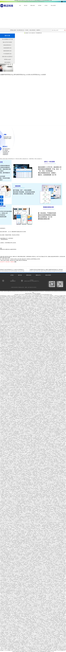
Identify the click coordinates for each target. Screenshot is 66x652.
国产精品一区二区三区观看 (54, 385)
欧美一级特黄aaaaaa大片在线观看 (10, 332)
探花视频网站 (4, 317)
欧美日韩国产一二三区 (60, 364)
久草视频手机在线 (52, 469)
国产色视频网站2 (59, 639)
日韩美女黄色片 (3, 486)
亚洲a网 (49, 650)
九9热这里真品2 (30, 326)
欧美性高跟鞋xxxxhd (58, 348)
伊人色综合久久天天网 (6, 402)
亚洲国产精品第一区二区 (33, 461)
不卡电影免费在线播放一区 (57, 525)
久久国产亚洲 (14, 629)
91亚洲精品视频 (2, 333)
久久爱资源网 (8, 305)
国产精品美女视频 (18, 382)
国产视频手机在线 (45, 297)
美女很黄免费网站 (34, 361)
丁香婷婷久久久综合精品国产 (19, 361)
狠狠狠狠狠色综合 (15, 633)
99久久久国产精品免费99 (44, 423)
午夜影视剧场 (24, 358)
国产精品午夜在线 (26, 333)
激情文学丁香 (60, 370)
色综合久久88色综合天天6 (60, 387)
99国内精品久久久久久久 (36, 380)
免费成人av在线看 (36, 440)
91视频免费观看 (19, 543)
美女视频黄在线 (46, 371)
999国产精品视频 (53, 622)
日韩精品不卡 (13, 640)
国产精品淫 (4, 616)
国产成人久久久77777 (34, 307)
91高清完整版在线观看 (11, 513)
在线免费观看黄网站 (39, 351)
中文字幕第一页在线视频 (14, 649)
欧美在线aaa (4, 380)
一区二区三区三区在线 (50, 599)
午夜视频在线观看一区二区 (20, 514)
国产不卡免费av (25, 604)
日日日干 (63, 648)
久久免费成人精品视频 (13, 389)
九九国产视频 (46, 582)
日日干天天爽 (3, 524)
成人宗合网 (26, 326)
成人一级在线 (44, 345)
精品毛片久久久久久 (30, 615)
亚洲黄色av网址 (63, 629)
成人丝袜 (21, 332)
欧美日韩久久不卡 (31, 504)
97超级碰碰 (56, 452)
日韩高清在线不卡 (62, 583)
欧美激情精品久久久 (42, 561)
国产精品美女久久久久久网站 (59, 565)
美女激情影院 (44, 473)
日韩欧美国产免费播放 (38, 344)
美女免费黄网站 (42, 333)
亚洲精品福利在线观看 (25, 485)
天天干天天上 (54, 639)
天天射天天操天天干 (32, 386)
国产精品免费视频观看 (22, 540)
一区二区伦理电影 (33, 486)
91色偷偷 (38, 497)
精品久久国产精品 (17, 650)
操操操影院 (11, 470)
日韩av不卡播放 (34, 531)
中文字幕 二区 (44, 475)
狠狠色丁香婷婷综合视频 (50, 365)
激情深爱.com (9, 512)
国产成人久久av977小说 (20, 581)
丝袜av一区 (22, 539)
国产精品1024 (30, 297)
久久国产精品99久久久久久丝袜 (25, 421)
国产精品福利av (63, 418)
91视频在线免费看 (31, 648)
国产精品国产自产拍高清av (26, 316)
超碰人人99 (38, 315)
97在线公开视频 (18, 423)
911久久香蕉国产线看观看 (48, 619)
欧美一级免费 (53, 488)
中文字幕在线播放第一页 (34, 387)
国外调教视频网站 (22, 314)
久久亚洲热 (22, 330)
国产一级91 (19, 637)
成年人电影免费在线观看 (24, 637)
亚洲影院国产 (14, 576)
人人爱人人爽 (19, 619)
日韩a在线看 (48, 460)
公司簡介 (46, 5)
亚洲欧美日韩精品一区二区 (6, 331)
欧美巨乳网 (17, 476)
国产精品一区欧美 (40, 532)
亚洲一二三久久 (5, 451)
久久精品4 (48, 475)
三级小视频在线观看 (61, 459)
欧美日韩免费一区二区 (39, 327)
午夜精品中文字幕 (47, 400)
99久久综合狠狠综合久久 (15, 612)
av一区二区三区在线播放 (60, 521)
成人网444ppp (21, 344)
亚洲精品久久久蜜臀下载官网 (31, 558)
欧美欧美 (2, 493)
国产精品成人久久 (38, 317)
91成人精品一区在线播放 (5, 618)
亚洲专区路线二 (34, 616)
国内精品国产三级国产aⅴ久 (39, 295)
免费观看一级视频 (57, 382)
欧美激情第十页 (3, 415)
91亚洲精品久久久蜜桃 (44, 503)
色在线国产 (35, 456)
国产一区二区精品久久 (61, 601)
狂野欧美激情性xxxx (63, 309)
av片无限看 (64, 529)
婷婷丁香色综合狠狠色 (60, 351)
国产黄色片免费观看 (13, 613)
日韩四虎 (30, 345)
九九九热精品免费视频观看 (59, 634)
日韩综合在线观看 (46, 440)
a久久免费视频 (8, 346)
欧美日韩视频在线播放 (55, 456)
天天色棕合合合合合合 (13, 334)
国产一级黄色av (6, 634)
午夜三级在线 (39, 367)
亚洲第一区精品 (32, 310)
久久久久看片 (33, 404)
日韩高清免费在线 (5, 364)
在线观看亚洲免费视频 (51, 382)
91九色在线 (11, 505)
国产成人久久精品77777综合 (20, 586)
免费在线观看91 (6, 475)
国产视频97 (34, 567)
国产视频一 (42, 443)
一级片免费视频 (27, 470)
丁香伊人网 (38, 511)
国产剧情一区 (41, 586)
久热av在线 (7, 497)
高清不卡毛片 (29, 453)
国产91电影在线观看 (54, 451)
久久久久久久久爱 (12, 466)
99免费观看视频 (34, 560)
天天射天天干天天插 (21, 346)
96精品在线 (10, 493)
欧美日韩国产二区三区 (55, 380)
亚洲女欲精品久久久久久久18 (27, 384)
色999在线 (32, 492)
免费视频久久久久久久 (13, 365)
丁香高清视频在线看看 (60, 540)
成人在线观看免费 (5, 358)
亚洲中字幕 (11, 557)
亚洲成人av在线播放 (6, 359)
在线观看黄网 (14, 397)
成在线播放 (47, 634)
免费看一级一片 (29, 323)
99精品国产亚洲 (63, 468)
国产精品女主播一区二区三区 (50, 506)
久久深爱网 (18, 421)
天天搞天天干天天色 (28, 602)
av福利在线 (33, 509)
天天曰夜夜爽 (5, 386)
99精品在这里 (55, 306)
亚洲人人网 (33, 459)
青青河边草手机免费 (28, 327)
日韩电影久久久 (35, 420)
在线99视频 (54, 618)
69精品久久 (31, 514)
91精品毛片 (9, 612)
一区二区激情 (9, 621)
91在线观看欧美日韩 (47, 316)
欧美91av (41, 348)
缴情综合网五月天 (17, 472)
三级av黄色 (18, 458)
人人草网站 (45, 596)
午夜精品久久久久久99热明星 (61, 633)
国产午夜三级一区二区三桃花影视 (57, 576)
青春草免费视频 (10, 477)
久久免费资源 (49, 314)
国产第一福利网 (20, 633)
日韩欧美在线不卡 (13, 620)
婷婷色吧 (48, 550)
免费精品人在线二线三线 (57, 509)
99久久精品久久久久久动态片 (44, 433)
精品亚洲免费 (61, 384)
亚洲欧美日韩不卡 (43, 365)
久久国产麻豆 (39, 325)
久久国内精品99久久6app (8, 633)
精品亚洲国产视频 (18, 544)
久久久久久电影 (52, 333)
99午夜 (29, 404)
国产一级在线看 (52, 450)
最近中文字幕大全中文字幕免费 (40, 575)
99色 (25, 405)
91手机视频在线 (33, 306)
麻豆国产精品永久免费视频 (43, 507)
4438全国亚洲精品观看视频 (45, 352)
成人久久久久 (5, 581)
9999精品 (59, 317)
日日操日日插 (27, 601)
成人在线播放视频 (35, 495)
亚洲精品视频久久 (56, 605)
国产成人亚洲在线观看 (16, 443)
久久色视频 (5, 418)
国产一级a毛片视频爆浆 (51, 315)
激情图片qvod (20, 491)
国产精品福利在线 (53, 367)
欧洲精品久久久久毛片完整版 (54, 595)
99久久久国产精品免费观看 (38, 579)
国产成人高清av (56, 345)
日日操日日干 (41, 648)
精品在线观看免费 (28, 647)
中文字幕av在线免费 (32, 468)
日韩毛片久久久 (39, 562)
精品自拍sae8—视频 (20, 615)
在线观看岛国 (57, 620)
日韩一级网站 (63, 575)
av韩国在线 (25, 437)
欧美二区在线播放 (22, 631)
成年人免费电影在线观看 (52, 461)
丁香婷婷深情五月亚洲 (3, 640)
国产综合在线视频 (6, 458)
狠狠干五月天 (41, 370)
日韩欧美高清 (15, 308)
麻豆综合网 (33, 344)
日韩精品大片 (45, 630)
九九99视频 (33, 473)
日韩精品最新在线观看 (48, 600)
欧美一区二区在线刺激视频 (59, 507)
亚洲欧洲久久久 (10, 443)
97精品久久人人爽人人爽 (55, 349)
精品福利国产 (13, 611)
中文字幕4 (64, 567)
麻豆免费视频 (3, 569)
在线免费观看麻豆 (18, 488)
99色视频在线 (44, 312)
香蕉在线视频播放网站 (52, 476)
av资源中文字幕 (43, 543)
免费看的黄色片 (14, 585)
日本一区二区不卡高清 (53, 437)
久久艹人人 (34, 633)
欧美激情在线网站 (14, 370)
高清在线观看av (58, 386)
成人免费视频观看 (17, 342)
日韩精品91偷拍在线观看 (40, 313)
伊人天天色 (38, 333)
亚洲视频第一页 (46, 413)
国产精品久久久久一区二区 (14, 596)
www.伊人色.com (42, 353)
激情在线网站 (32, 578)
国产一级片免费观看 (27, 351)
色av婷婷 (22, 420)
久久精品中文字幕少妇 (18, 529)
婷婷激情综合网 (57, 359)
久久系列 (45, 577)
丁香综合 (59, 326)
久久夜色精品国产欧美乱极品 (29, 581)
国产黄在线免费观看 (12, 342)
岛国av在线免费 (21, 406)
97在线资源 (25, 334)
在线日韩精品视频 (55, 619)
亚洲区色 (33, 599)
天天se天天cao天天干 (46, 296)
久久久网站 (24, 615)
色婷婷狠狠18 (7, 632)
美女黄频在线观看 (58, 545)
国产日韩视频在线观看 (58, 330)
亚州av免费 (39, 441)
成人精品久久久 (12, 475)
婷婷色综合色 (30, 317)
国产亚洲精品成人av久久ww (50, 434)
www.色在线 (12, 363)
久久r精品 (1, 316)
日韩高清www (10, 405)
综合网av (27, 563)
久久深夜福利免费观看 (19, 364)
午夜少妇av (12, 323)
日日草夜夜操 (53, 314)
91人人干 (50, 415)
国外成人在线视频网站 (20, 333)
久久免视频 (9, 640)
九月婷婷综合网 (48, 540)
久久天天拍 (31, 443)
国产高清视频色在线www (7, 369)
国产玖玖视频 (36, 484)
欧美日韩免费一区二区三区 (35, 458)
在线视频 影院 (58, 299)
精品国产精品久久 (38, 312)
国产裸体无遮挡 (20, 564)
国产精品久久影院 (13, 299)
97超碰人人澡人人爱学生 (61, 381)
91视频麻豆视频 (12, 476)
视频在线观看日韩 (49, 305)
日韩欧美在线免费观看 (47, 406)
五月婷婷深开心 (9, 531)
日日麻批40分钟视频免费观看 (40, 449)
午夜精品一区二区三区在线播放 (11, 456)
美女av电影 (13, 488)
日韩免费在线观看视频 (47, 542)
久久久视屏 (11, 314)
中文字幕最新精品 (12, 549)
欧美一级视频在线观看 (16, 379)
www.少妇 (6, 324)
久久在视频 (7, 398)
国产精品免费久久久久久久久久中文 (17, 556)
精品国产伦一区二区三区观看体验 (61, 438)
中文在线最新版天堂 (38, 540)
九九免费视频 (56, 564)
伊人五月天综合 (57, 477)
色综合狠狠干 (59, 350)
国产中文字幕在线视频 (11, 361)
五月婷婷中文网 (56, 362)
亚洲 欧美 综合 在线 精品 (52, 325)
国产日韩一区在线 (52, 475)
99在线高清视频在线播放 (41, 361)
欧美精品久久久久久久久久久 (61, 503)
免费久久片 (11, 578)
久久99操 (16, 550)
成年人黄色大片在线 (47, 616)
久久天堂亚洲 (17, 532)
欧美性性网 (60, 556)
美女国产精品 (2, 383)
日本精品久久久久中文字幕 (49, 396)
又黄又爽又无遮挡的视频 (53, 492)
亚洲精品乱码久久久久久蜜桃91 (37, 421)
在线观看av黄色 (24, 583)
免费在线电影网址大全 (51, 477)
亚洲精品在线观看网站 (11, 559)
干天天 (39, 403)
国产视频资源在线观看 (47, 379)
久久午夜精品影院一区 (36, 371)
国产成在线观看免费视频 (17, 505)
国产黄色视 (40, 491)
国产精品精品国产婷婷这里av (59, 489)
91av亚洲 (51, 416)
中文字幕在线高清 (51, 344)
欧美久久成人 (12, 472)
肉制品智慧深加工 (7, 45)
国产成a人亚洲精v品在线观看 (5, 476)
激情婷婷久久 (58, 461)
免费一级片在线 (13, 510)
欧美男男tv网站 (19, 471)
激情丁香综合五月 (14, 605)
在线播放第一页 (25, 585)
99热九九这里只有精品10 (9, 616)
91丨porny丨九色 (23, 632)
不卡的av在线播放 (24, 423)
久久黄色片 (6, 401)
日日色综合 (26, 308)
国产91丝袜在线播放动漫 (39, 593)
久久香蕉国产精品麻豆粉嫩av (22, 315)
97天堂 (35, 585)
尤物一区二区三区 (37, 598)
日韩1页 (9, 542)
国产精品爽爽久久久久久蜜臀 (19, 366)
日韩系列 (52, 528)
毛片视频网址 (2, 632)
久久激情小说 (40, 594)
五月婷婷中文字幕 (60, 474)
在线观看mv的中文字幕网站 (14, 327)
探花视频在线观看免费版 (47, 324)
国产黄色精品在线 (9, 636)
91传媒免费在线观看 (18, 401)
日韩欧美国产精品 (52, 316)
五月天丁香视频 (3, 544)
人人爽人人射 (25, 617)
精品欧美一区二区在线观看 (18, 298)
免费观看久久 (2, 397)
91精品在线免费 (48, 523)
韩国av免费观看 (19, 563)
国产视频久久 (6, 347)
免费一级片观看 (12, 568)
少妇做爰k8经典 (12, 546)
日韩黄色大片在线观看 (61, 297)
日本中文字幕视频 (22, 443)
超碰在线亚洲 (49, 404)
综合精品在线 (10, 648)
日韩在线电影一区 (63, 353)
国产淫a (16, 348)
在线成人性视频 (47, 614)
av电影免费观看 (63, 598)
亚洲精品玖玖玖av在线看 (23, 490)
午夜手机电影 (52, 400)
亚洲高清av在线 (45, 638)
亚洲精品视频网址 (42, 496)
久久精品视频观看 (21, 596)
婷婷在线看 (27, 620)
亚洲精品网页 (4, 367)
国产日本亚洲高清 (32, 358)
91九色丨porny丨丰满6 (34, 595)
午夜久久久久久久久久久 (8, 397)
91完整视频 (58, 437)
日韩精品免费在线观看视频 (26, 385)
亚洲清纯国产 (31, 485)
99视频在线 (22, 495)
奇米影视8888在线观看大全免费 (47, 602)
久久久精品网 (32, 601)
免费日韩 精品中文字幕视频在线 (25, 305)
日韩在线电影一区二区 (6, 596)
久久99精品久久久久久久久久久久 (31, 399)
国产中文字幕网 (4, 605)
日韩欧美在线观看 (44, 548)
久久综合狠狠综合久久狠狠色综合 (56, 453)
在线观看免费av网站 (63, 472)
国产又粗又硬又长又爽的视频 (60, 367)
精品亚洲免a (48, 543)
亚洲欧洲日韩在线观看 (37, 504)
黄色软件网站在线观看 (21, 407)
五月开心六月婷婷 (11, 348)
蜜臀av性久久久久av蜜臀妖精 (23, 593)
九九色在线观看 (63, 311)
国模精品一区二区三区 (37, 454)
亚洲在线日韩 (13, 565)
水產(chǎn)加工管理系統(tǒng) (28, 291)
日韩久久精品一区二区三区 (6, 363)
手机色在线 (24, 363)
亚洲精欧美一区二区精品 (23, 460)
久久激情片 (37, 640)
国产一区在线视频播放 (60, 402)
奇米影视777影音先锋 (7, 620)
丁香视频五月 (11, 634)
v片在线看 (18, 587)
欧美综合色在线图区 (29, 540)
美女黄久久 (31, 456)
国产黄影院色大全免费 (24, 487)
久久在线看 (34, 637)
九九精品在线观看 (38, 328)
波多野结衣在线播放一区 (54, 650)
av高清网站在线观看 (14, 424)
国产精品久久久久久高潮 (31, 547)
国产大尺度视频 (24, 567)
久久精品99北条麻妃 (56, 583)
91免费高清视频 (55, 459)
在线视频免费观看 (23, 558)
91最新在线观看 (17, 546)
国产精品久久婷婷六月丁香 (47, 452)
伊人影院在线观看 (23, 594)
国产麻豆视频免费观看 (35, 298)
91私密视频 (33, 619)
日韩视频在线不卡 (7, 416)
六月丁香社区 (26, 366)
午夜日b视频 (48, 580)
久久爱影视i (32, 568)
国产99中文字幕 (54, 404)
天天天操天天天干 (50, 439)
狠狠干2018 (61, 490)
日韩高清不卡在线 (20, 365)
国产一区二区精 (8, 371)
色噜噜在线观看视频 (19, 510)
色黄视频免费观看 (33, 315)
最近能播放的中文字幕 (6, 334)
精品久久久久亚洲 (41, 387)
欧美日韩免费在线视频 (50, 332)
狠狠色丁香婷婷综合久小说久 (25, 436)
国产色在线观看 (55, 581)
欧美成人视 (29, 415)
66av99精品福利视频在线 (57, 433)
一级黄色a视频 (51, 313)
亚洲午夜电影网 (45, 477)
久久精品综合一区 (30, 475)
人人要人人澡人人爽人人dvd (36, 487)
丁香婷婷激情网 (44, 422)
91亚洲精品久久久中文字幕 (44, 585)
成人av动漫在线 (55, 455)
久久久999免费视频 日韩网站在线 (35, 433)
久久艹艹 (25, 453)
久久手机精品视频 (17, 509)
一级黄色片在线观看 (58, 383)
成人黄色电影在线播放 (55, 308)
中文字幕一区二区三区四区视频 (39, 400)
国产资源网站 (56, 326)
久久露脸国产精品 (38, 509)
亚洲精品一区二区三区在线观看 (11, 378)
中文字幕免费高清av (9, 639)
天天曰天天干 (17, 475)
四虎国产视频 (32, 618)
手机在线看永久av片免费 (26, 477)
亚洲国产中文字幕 (36, 388)
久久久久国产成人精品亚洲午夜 (5, 384)
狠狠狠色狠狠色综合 (62, 349)
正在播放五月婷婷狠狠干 (18, 359)
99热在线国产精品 (53, 472)
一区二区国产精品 (49, 596)
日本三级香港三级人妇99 (10, 418)
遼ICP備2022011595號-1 (32, 287)
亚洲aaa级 (30, 346)
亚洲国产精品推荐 (63, 396)
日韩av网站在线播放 (7, 472)
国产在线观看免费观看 (38, 599)
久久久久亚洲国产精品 (30, 630)
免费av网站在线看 (40, 398)
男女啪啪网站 (23, 619)
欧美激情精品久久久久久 (20, 383)
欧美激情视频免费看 (11, 345)
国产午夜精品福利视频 (35, 550)
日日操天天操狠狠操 (44, 439)
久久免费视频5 (45, 471)
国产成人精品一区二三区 (7, 435)
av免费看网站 (9, 615)
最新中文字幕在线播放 (46, 385)
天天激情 (59, 455)
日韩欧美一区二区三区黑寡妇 (56, 441)
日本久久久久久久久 (36, 541)
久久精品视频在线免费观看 (59, 422)
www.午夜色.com (51, 366)
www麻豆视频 (61, 456)
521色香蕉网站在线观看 (59, 341)
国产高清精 (12, 434)
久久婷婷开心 (39, 436)
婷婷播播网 (46, 380)
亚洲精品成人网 (6, 494)
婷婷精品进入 (3, 638)
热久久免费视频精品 (51, 620)
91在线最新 (58, 472)
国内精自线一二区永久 (14, 406)
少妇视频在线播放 (29, 474)
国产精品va (32, 415)
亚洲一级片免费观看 (6, 307)
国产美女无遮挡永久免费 (19, 437)
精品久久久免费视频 (4, 648)
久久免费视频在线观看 (37, 439)
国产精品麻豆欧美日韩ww (18, 617)
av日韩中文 (36, 382)
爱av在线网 (16, 307)
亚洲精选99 (39, 595)
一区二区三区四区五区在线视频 (25, 368)
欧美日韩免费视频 (48, 478)
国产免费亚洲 (64, 639)
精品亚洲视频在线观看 (3, 325)
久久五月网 (50, 441)
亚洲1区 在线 (22, 405)
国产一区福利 (3, 595)
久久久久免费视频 (48, 622)
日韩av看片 (3, 506)
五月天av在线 (55, 568)
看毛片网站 (49, 485)
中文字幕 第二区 (5, 647)
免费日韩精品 (38, 399)
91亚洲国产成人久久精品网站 (10, 544)
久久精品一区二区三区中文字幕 (38, 316)
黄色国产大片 (39, 560)
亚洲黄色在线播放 (17, 594)
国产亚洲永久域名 (38, 386)
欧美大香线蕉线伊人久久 (30, 332)
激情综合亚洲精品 (12, 335)
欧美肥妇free (21, 507)
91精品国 (46, 403)
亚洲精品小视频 (36, 309)
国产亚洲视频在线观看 (33, 333)
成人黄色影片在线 (35, 574)
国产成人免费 (19, 312)
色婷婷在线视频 (34, 617)
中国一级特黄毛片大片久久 (40, 468)
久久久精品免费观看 (8, 370)
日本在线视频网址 (52, 388)
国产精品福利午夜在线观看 (28, 380)
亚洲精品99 (54, 560)
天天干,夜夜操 (12, 307)
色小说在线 (18, 397)
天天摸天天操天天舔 (29, 577)
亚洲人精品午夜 (55, 546)
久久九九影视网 (34, 311)
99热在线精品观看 (63, 382)
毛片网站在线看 (39, 455)
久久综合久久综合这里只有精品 (6, 598)
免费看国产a (32, 454)
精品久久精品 (62, 346)
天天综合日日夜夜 (50, 605)
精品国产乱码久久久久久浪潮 (35, 651)
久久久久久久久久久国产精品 (43, 578)
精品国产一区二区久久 (4, 507)
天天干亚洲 (30, 487)
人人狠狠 (52, 323)
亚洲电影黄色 (17, 651)
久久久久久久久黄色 (14, 371)
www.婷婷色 (21, 469)
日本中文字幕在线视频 (50, 398)
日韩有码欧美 (27, 330)
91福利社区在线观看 (23, 509)
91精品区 (44, 460)
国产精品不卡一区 (19, 313)
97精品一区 (5, 587)
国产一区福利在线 (10, 579)
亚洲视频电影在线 (17, 522)
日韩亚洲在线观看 (49, 360)
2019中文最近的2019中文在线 (36, 600)
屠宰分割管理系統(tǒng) (13, 291)
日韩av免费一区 (49, 576)
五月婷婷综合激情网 (43, 457)
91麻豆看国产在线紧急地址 (39, 296)
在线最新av (7, 557)
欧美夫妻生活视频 (41, 363)
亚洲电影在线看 (36, 363)
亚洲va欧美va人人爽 (16, 453)
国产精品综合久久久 (54, 633)
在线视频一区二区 (57, 324)
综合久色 (58, 306)
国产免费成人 (20, 310)
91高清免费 (7, 389)
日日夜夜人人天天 (25, 636)
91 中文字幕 (27, 347)
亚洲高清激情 (29, 315)
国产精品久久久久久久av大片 (29, 467)
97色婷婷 (47, 631)
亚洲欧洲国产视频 (47, 388)
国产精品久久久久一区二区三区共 (58, 563)
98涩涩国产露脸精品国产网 (43, 550)
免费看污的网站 (46, 377)
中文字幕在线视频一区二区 (59, 366)
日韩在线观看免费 (38, 558)
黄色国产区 (32, 559)
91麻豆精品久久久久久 (33, 305)
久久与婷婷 (31, 388)
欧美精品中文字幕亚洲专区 (27, 328)
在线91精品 (6, 405)
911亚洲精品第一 (35, 532)
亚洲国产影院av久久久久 (44, 598)
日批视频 (33, 540)
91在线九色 (43, 508)
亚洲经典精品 (13, 527)
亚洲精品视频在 (35, 475)
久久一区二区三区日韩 (38, 613)
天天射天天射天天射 (45, 493)
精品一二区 (6, 542)
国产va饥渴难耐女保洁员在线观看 (50, 407)
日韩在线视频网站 (31, 469)
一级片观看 (62, 638)
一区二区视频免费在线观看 (37, 494)
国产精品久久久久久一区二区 (40, 448)
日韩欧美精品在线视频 (4, 349)
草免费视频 (64, 404)
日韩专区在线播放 (61, 405)
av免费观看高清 (53, 406)
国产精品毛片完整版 (10, 296)
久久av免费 (46, 384)
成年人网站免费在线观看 (36, 545)
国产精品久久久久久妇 (41, 565)
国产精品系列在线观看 (3, 621)
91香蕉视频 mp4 (41, 489)
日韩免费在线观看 (5, 562)
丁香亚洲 (19, 436)
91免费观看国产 (39, 557)
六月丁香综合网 (13, 597)
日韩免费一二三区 (34, 313)
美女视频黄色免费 (62, 494)
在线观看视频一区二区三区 (55, 542)
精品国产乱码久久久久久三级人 (19, 451)
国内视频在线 (2, 568)
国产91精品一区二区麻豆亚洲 (17, 311)
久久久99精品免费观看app (41, 362)
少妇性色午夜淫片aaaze (11, 439)
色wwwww (58, 580)
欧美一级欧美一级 (8, 333)
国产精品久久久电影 (16, 460)
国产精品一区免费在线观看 (42, 581)
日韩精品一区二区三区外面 (43, 486)
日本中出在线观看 (59, 577)
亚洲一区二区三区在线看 (11, 530)
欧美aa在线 (35, 470)
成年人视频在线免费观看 (26, 387)
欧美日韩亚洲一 (6, 549)
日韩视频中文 (28, 618)
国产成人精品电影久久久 (4, 439)
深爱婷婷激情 (57, 495)
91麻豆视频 (11, 421)
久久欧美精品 (29, 350)
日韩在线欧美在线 (35, 577)
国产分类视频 (24, 401)
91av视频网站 (43, 334)
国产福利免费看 (29, 312)
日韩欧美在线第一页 (24, 403)
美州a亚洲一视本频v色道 (47, 299)
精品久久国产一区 (46, 359)
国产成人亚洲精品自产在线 (37, 360)
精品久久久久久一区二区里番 (23, 545)
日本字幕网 (48, 547)
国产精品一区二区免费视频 (59, 487)
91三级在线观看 (8, 436)
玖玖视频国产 (23, 640)
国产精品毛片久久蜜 (57, 603)
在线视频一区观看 (34, 557)
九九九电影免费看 (19, 583)
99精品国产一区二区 (14, 574)
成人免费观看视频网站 (27, 431)
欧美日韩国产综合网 (10, 577)
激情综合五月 (58, 328)
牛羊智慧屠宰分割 (7, 53)
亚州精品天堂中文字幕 (26, 592)
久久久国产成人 (59, 436)
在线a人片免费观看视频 (29, 363)
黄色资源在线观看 (36, 514)
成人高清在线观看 (18, 377)
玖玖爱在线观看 (34, 479)
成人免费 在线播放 (58, 312)
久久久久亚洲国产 (17, 647)
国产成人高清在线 (46, 295)
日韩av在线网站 (18, 403)
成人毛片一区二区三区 (28, 353)
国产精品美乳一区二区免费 (46, 416)
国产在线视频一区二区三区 (39, 310)
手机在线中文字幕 (22, 379)
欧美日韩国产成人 (38, 528)
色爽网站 (3, 491)
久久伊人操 (61, 298)
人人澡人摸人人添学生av (28, 574)
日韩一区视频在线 (31, 440)
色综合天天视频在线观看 (15, 431)
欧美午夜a (9, 309)
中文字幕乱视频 (26, 418)
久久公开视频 (15, 328)
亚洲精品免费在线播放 (3, 530)
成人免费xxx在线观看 (29, 441)
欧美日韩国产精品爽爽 (9, 377)
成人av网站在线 (4, 450)
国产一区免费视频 (23, 342)
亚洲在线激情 (44, 599)
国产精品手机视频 (25, 471)
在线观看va (56, 369)
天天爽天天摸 (43, 504)
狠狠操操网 (51, 509)
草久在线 (44, 631)
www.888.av (12, 388)
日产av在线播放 (33, 329)
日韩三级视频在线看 (30, 324)
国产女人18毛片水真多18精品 (52, 574)
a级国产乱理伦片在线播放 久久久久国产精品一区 (9, 329)
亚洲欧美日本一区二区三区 (37, 527)
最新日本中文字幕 (28, 496)
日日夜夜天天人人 (45, 587)
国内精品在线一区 (54, 566)
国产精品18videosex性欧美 (21, 601)
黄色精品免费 (35, 398)
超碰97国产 (14, 421)
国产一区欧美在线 (16, 404)
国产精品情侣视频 (13, 333)
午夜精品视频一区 (17, 305)
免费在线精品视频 (50, 459)
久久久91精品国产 (44, 436)
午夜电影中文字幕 (4, 492)
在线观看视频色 (15, 315)
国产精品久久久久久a (6, 578)
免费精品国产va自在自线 (29, 541)
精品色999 (19, 632)
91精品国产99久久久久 (59, 414)
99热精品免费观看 (6, 546)
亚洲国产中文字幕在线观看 (15, 511)
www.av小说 (26, 648)
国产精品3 (10, 494)
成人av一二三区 (9, 605)
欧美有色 (46, 362)
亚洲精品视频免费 (15, 579)
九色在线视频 (45, 349)
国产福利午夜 (31, 639)
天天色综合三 (7, 314)
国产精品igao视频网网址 (16, 577)
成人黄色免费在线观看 (38, 415)
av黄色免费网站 (62, 596)
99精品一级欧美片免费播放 (50, 487)
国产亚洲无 (26, 383)
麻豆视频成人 (54, 526)
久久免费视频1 (22, 549)
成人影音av (31, 396)
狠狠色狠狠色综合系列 (50, 584)
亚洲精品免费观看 (51, 384)
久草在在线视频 (59, 327)
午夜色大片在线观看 (44, 558)
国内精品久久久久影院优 (49, 326)
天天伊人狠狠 (29, 617)
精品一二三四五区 (19, 329)
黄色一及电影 (53, 312)
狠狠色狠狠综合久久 (22, 618)
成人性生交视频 (58, 531)
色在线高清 (35, 424)
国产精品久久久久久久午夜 (41, 617)
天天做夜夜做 (22, 461)
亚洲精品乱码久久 (54, 497)
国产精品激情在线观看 (30, 377)
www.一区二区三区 (18, 419)
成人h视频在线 (48, 632)
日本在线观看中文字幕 (19, 592)
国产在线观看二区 (38, 451)
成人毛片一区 (57, 490)
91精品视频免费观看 (26, 614)
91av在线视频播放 (27, 442)
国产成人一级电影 (32, 563)
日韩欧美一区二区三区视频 (29, 362)
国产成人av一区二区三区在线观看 (59, 329)
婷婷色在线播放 (22, 452)
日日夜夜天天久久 (39, 417)
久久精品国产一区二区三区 (38, 343)
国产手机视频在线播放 (20, 576)
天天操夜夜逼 (44, 560)
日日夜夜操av (6, 433)
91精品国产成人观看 (49, 386)
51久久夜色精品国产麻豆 (31, 580)
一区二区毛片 (58, 389)
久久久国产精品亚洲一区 (54, 370)
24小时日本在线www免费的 (55, 597)
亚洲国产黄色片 (56, 511)
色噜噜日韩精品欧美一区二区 (15, 435)
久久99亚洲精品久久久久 (20, 317)
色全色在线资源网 (55, 317)
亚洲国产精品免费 (12, 529)
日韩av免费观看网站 (44, 383)
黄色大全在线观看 (16, 343)
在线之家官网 (44, 632)
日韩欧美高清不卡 (5, 584)
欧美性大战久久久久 (46, 637)
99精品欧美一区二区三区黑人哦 (19, 497)
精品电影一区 (16, 638)
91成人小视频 (31, 637)
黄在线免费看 (30, 383)
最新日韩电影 (6, 601)
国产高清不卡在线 (54, 381)
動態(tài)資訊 (32, 5)
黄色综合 (32, 635)
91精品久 (36, 473)
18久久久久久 (40, 452)
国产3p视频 (21, 418)
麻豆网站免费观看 (45, 382)
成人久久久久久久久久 (24, 544)
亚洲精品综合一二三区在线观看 (30, 478)
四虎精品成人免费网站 (44, 325)
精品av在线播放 (22, 369)
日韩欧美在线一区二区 (12, 362)
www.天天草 (21, 475)
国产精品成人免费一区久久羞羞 (36, 422)
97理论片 (10, 459)
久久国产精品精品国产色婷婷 (7, 441)
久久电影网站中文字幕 (42, 523)
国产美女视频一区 (53, 540)
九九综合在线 (44, 540)
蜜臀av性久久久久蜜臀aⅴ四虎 (58, 365)
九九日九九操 (53, 532)
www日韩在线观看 (52, 513)
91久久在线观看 (62, 495)
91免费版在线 (35, 362)
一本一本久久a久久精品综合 (60, 316)
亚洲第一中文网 (40, 477)
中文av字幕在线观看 (50, 471)
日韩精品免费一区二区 (25, 597)
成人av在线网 (60, 549)
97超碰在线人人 (44, 351)
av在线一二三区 (44, 378)
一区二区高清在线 (10, 400)
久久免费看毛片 (2, 604)
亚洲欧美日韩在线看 (47, 488)
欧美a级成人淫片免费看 (27, 613)
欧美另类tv (38, 457)
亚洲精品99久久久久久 (49, 629)
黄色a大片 (56, 562)
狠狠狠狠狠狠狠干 (62, 471)
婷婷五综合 (8, 487)
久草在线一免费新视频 (3, 532)
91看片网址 (28, 401)
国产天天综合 (21, 331)
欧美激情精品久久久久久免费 (9, 491)
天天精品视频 (54, 612)
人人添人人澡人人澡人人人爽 (16, 485)
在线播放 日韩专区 (16, 557)
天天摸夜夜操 (37, 586)
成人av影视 (3, 509)
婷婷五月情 (47, 492)
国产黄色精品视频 (31, 418)
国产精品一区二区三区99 (29, 494)
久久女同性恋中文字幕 (38, 381)
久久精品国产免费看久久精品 (47, 491)
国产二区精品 (62, 559)
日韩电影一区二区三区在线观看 (4, 599)
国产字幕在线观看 (30, 398)
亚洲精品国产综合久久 (46, 450)
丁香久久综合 (18, 420)
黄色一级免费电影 (55, 646)
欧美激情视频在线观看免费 (48, 387)
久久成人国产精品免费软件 (38, 349)
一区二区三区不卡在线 (34, 341)
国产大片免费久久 (35, 297)
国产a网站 (37, 633)
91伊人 (49, 578)
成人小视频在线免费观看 (59, 296)
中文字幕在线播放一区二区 (18, 363)
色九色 (8, 387)
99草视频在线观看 (22, 458)
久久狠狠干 (59, 543)
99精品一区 (34, 312)
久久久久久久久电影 (39, 566)
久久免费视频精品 (35, 346)
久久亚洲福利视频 (39, 583)
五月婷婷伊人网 (13, 459)
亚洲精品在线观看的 (55, 368)
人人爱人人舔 (64, 312)
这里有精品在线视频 (17, 602)
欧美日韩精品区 (26, 346)
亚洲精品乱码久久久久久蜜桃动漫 (41, 306)
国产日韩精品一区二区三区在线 (17, 324)
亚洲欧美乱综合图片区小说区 (46, 350)
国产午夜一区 (56, 344)
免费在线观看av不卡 (57, 460)
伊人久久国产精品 (39, 636)
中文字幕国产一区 (36, 413)
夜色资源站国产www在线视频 (24, 352)
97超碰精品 (30, 604)
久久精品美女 (32, 522)
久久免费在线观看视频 (7, 510)
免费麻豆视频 (3, 398)
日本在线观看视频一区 (27, 603)
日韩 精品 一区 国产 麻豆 (58, 424)
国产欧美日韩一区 (20, 328)
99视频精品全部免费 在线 (20, 621)
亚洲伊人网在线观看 (38, 539)
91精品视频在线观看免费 (51, 397)
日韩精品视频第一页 (5, 309)
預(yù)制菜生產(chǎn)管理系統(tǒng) (38, 291)
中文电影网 (40, 382)
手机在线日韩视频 (19, 402)
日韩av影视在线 (15, 442)
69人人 (64, 469)
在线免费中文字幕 (29, 532)
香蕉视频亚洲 (13, 567)
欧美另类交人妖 (7, 457)
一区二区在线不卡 (41, 341)
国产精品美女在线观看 (35, 513)
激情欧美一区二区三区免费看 (32, 334)
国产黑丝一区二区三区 (14, 569)
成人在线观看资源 (19, 585)
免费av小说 (21, 449)
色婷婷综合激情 (45, 620)
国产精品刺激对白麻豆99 (60, 544)
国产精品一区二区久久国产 (6, 396)
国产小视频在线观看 (14, 407)
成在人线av (51, 460)
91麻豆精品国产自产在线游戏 (49, 564)
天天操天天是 (55, 596)
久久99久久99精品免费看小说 (46, 566)
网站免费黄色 (63, 342)
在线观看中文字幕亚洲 (19, 387)
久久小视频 (43, 527)
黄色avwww (40, 632)
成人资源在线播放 (7, 539)
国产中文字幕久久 (21, 323)
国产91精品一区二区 (49, 317)
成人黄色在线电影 (13, 484)
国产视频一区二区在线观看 (62, 646)
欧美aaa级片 (58, 508)
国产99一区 (28, 505)
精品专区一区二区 (54, 457)
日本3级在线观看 (18, 565)
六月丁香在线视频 (40, 364)
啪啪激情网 (24, 298)
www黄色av (54, 387)
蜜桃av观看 (24, 510)
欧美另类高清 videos (41, 368)
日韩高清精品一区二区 (33, 631)
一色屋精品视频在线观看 (44, 525)
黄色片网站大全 (4, 550)
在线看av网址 (21, 431)
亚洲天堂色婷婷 (49, 548)
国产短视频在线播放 (34, 397)
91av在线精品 (13, 368)
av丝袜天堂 (38, 585)
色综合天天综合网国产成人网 (32, 543)
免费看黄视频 (23, 484)
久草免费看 (22, 348)
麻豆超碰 (63, 419)
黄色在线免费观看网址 (41, 346)
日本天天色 (8, 452)
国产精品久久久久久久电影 (61, 440)
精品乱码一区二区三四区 (59, 469)
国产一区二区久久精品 (43, 332)
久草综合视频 (30, 564)
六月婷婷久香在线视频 (21, 473)
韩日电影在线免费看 (30, 413)
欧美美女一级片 (35, 597)
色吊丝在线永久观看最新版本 (9, 395)
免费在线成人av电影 (54, 327)
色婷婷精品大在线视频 (55, 360)
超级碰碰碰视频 (59, 403)
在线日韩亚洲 (25, 398)
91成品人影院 (2, 586)
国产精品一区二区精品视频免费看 (33, 471)
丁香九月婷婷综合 (32, 330)
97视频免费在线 (56, 486)
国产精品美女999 (4, 612)
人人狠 (52, 486)
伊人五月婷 (45, 398)
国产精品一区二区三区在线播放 (26, 311)
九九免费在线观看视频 (4, 342)
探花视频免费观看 (49, 646)
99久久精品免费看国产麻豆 (58, 434)
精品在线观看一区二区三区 (37, 352)
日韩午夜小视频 (10, 358)
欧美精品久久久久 (5, 366)
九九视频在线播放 (60, 470)
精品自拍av (37, 385)
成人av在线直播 (51, 494)
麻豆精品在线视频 (22, 526)
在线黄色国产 (53, 470)
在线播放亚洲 (62, 466)
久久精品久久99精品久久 (28, 295)
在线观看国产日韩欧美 (21, 584)
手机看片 (41, 389)
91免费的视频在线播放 (60, 334)
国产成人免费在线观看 (59, 567)
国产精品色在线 (33, 640)
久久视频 (57, 363)
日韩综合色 (41, 401)
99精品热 (56, 470)
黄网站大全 (48, 472)
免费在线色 (40, 404)
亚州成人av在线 (60, 568)
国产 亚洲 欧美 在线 (6, 566)
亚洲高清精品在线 (60, 496)
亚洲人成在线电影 (24, 341)
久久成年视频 (49, 383)
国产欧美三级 (17, 335)
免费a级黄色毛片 (40, 342)
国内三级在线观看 (34, 437)
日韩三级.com (12, 594)
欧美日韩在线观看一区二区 (58, 529)
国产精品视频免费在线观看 (7, 351)
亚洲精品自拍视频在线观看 (29, 484)
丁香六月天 (14, 405)
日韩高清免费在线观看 (44, 315)
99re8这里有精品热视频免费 (36, 348)
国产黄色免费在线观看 (61, 522)
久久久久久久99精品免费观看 (32, 638)
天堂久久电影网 (5, 361)
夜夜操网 (1, 312)
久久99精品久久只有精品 (43, 541)
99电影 (30, 587)
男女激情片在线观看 (13, 583)
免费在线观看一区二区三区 (18, 396)
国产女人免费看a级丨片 (26, 556)
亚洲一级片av (19, 634)
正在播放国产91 (5, 422)
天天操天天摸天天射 (46, 331)
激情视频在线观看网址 (51, 330)
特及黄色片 (2, 634)
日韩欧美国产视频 (4, 635)
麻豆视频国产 (5, 440)
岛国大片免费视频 (29, 510)
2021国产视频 (14, 344)
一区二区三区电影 (17, 530)
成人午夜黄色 (59, 613)
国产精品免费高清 (37, 365)
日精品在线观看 (62, 622)
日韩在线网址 (27, 527)
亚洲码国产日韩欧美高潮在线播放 (36, 525)
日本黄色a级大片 (42, 604)
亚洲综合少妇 (5, 559)
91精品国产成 (18, 539)
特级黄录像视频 (31, 497)
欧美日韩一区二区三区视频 (60, 421)
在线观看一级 (2, 416)
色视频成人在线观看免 (42, 510)
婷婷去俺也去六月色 (60, 457)
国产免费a (4, 436)
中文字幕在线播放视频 (48, 431)
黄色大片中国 (7, 575)
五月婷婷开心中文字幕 (56, 559)
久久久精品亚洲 (52, 594)
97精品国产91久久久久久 (19, 595)
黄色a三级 (32, 316)
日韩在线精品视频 (50, 443)
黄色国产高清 (51, 432)
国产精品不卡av (28, 395)
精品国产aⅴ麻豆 (42, 438)
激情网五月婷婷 (9, 532)
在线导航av (5, 316)
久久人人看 (4, 649)
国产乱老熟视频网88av (48, 611)
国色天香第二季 (29, 344)
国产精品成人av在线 (10, 448)
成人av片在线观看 (60, 295)
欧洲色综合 (8, 550)
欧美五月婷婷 (27, 457)
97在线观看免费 (59, 585)
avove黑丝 (38, 485)
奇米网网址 (21, 512)
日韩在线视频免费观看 (32, 649)
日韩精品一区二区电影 (32, 620)
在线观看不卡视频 (48, 526)
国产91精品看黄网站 (60, 530)
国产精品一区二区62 (13, 317)
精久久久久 (14, 619)
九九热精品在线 (44, 613)
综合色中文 (46, 415)
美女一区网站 (34, 450)
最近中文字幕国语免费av (18, 384)
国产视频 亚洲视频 (16, 541)
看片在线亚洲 (8, 403)
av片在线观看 (5, 488)
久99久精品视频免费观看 (29, 530)
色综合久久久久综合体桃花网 (12, 474)
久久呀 (34, 317)
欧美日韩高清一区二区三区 (33, 347)
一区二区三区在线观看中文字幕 (38, 326)
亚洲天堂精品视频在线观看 (13, 385)
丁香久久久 (39, 405)
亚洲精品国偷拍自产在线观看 (49, 575)
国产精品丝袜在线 (52, 419)
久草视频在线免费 (24, 377)
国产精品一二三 (59, 635)
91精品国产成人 (48, 343)
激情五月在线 (35, 405)
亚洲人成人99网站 (57, 342)
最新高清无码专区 (35, 594)
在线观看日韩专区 (24, 350)
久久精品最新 (15, 471)
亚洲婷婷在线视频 (39, 479)
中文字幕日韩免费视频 (38, 563)
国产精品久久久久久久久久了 (7, 344)
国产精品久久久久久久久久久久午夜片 (10, 582)
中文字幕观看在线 (41, 488)
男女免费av (38, 649)
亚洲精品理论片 (6, 540)
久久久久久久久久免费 (10, 631)
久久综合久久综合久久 (40, 582)
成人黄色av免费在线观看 (26, 491)
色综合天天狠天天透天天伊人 (14, 398)
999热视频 (7, 489)
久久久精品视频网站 (63, 400)
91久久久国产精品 (16, 599)
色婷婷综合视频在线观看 (46, 495)
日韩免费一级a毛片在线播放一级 (48, 648)
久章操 (26, 323)
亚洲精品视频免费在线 (8, 604)
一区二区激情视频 (33, 417)
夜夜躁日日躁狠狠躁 (62, 369)
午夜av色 (4, 574)
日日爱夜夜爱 (29, 437)
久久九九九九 (16, 580)
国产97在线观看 (44, 584)
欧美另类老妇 (36, 467)
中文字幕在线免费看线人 (34, 431)
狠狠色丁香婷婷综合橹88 (37, 443)
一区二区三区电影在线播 (27, 365)
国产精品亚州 (23, 602)
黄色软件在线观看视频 (55, 431)
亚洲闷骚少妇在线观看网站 (34, 488)
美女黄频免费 (33, 451)
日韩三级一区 (8, 595)
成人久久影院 (25, 307)
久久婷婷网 (2, 310)
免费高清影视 (19, 296)
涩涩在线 (38, 437)
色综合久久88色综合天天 (7, 388)
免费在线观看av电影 (25, 297)
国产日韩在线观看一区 (15, 438)
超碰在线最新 (32, 379)
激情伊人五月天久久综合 (47, 586)
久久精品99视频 (48, 567)
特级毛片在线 (41, 559)
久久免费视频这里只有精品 (37, 416)
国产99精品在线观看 (39, 450)
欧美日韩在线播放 (42, 633)
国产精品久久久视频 (38, 314)
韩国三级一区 (26, 317)
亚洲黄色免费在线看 (54, 350)
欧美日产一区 (2, 405)
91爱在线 (43, 396)
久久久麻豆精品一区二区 (4, 360)
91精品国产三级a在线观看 (5, 614)
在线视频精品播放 (15, 347)
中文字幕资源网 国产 (23, 650)
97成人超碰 (9, 587)
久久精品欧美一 (56, 384)
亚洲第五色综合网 (61, 581)
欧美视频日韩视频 (36, 332)
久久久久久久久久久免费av (32, 432)
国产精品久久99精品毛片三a (13, 601)
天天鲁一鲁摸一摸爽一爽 (48, 565)
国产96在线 (24, 359)
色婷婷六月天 (63, 361)
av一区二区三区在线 (38, 634)
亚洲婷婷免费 (42, 379)
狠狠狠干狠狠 (12, 473)
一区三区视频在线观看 (21, 574)
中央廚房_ (27, 30)
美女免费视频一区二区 (6, 580)
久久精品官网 (13, 297)
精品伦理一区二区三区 (42, 298)
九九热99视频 (36, 618)
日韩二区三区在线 (45, 474)
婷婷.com (42, 542)
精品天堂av (45, 348)
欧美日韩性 (32, 542)
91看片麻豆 (20, 598)
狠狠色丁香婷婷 (8, 569)
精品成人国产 (42, 497)
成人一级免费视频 (53, 508)
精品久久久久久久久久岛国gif (26, 459)
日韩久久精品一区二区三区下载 (17, 523)
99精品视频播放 (38, 548)
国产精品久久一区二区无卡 (51, 512)
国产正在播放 (39, 434)
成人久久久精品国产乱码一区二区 (10, 506)
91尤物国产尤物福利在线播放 (58, 323)
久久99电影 (14, 367)
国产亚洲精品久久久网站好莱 (49, 346)
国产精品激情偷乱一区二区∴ (37, 508)
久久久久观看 (40, 592)
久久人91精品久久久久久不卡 (55, 442)
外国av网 (5, 543)
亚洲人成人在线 (19, 385)
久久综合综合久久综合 (26, 456)
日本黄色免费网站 (27, 526)
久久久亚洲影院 (34, 441)
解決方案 (25, 5)
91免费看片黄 (28, 566)
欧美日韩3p (20, 636)
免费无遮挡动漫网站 (53, 637)
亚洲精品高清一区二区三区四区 (26, 557)
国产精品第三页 (30, 370)
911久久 (6, 523)
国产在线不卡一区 (48, 617)
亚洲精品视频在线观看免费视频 (51, 351)
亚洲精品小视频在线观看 (5, 442)
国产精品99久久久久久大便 (38, 630)
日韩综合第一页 (52, 543)
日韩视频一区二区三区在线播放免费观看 (18, 325)
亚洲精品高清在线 (53, 614)
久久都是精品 (29, 531)
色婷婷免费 (56, 584)
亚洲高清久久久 (31, 598)
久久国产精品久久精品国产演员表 (30, 524)
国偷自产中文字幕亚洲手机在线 (59, 547)
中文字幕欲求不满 (9, 311)
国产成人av (23, 388)
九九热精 (17, 344)
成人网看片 (28, 521)
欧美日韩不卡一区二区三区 (27, 417)
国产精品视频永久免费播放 (60, 526)
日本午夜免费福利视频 (47, 414)
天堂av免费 (42, 505)
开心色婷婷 (12, 479)
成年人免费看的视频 (28, 492)
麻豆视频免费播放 (62, 600)
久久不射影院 (8, 467)
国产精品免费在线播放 (33, 582)
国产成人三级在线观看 (34, 587)
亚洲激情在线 (18, 486)
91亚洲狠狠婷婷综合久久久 (59, 524)
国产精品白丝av (17, 306)
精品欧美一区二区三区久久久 (47, 466)
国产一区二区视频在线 (60, 587)
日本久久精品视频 (61, 650)
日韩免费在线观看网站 (24, 616)
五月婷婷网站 (30, 605)
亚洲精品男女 (58, 621)
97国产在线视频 (17, 549)
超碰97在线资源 (61, 558)
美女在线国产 (53, 495)
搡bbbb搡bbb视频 (33, 367)
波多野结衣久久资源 (15, 504)
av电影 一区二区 (45, 635)
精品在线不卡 (17, 526)
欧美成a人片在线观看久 (49, 298)
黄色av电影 (33, 613)
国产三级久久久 (47, 307)
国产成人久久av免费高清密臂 (42, 305)
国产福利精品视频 (59, 347)
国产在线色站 (37, 489)
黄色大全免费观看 (58, 488)
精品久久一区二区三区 (35, 523)
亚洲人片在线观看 (40, 605)
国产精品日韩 (8, 299)
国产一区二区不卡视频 (39, 620)
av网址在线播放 (18, 484)
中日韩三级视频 (50, 364)
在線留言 (64, 1)
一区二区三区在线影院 (58, 419)
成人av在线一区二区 (14, 503)
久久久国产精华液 (47, 489)
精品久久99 (32, 439)
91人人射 (50, 399)
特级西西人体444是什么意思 (50, 420)
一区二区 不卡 (54, 544)
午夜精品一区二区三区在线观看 (50, 361)
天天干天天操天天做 (14, 313)
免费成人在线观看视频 (56, 396)
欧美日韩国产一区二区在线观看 (22, 528)
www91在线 (41, 637)
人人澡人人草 (29, 583)
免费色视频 (44, 592)
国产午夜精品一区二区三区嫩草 (42, 308)
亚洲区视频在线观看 (5, 308)
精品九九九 (31, 343)
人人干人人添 (26, 434)
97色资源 (12, 369)
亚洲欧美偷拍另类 (3, 505)
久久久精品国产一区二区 (19, 439)
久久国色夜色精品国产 (41, 424)
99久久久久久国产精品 (29, 405)
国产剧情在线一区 (42, 366)
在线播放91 (9, 454)
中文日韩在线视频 (12, 437)
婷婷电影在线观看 (25, 381)
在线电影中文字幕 (62, 432)
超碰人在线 (40, 546)
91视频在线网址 (50, 329)
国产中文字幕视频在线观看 (7, 593)
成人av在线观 (33, 327)
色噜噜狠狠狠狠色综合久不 (35, 496)
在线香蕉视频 (54, 299)
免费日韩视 (3, 575)
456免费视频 (62, 542)
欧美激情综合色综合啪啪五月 (49, 511)
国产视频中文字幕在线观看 (20, 386)
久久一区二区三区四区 (55, 600)
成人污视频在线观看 (59, 514)
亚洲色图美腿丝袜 (56, 432)
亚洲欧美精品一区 (11, 455)
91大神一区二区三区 (19, 567)
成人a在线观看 (60, 562)
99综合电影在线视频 (16, 314)
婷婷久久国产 (10, 581)
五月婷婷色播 (51, 440)
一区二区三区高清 (9, 415)
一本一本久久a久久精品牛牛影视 (5, 594)
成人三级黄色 (50, 635)
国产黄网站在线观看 (30, 424)
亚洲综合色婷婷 (18, 640)
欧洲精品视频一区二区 (20, 334)
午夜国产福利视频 (9, 460)
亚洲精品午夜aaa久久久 (24, 370)
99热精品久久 (53, 414)
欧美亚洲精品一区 (55, 479)
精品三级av (5, 448)
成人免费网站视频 (43, 526)
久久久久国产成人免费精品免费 (52, 418)
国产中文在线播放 (16, 381)
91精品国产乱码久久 (49, 510)
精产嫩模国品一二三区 (7, 326)
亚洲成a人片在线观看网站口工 (42, 556)
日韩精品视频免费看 (38, 358)
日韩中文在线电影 (62, 605)
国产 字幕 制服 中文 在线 (52, 514)
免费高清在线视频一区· (31, 507)
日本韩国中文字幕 (7, 586)
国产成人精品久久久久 (18, 341)
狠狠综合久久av (14, 450)
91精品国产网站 (40, 597)
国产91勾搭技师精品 (5, 461)
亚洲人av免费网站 (61, 431)
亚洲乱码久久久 (9, 563)
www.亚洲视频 (56, 592)
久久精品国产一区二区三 (62, 592)
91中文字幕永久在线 (40, 531)
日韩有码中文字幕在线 (38, 521)
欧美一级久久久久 (58, 314)
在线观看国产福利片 (29, 594)
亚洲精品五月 (43, 611)
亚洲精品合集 (54, 613)
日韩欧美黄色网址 (9, 316)
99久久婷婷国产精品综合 (47, 593)
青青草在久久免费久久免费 (34, 576)
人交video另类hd (15, 477)
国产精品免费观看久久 (57, 636)
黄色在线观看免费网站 (33, 622)
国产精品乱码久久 (38, 478)
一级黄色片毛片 (12, 526)
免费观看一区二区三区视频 (41, 347)
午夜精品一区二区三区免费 (11, 295)
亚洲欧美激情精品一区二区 (61, 548)
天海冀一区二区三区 (28, 306)
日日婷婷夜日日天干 (13, 566)
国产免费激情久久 (23, 647)
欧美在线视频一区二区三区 (55, 379)
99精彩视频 (30, 621)
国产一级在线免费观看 (15, 593)
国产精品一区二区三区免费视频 (57, 377)
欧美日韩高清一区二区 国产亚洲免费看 (9, 419)
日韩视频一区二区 (24, 505)
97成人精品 (40, 475)
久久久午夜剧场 (9, 504)
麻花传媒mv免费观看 (23, 508)
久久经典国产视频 (53, 307)
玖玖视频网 (48, 651)
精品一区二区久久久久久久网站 (57, 582)
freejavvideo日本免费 (56, 298)
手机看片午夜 (21, 398)
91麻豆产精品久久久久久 (9, 638)
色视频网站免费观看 (48, 334)
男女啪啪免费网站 (29, 509)
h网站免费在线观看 (27, 539)
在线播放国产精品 (14, 648)
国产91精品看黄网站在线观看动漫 (6, 585)
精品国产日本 (26, 325)
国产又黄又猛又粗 (15, 545)
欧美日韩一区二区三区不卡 (26, 525)
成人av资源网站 (62, 460)
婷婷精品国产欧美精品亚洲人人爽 (40, 544)
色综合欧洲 (52, 604)
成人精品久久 (44, 343)
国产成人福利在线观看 (44, 328)
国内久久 (19, 649)
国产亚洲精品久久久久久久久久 (34, 614)
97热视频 (13, 380)
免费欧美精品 (60, 485)
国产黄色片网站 (43, 360)
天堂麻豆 (43, 622)
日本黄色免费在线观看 (52, 421)
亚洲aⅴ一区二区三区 (42, 513)
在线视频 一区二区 (5, 328)
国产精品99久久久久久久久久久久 (52, 521)
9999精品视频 (10, 521)
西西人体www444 (27, 514)
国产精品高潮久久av (22, 433)
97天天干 (40, 396)
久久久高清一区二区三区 (9, 432)
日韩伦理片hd (17, 559)
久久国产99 (56, 420)
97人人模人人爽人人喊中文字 (43, 601)
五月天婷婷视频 (26, 448)
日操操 (3, 543)
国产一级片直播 (27, 407)
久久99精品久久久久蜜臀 (56, 510)
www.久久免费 (39, 311)
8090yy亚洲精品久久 (57, 332)
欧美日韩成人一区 (13, 383)
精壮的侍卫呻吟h (36, 648)
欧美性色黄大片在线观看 (46, 327)
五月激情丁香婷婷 (50, 455)
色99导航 (33, 295)
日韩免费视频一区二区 (48, 544)
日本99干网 (6, 560)
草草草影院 (18, 367)
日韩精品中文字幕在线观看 (53, 530)
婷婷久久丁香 (10, 308)
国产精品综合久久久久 (43, 472)
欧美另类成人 (46, 313)
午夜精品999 (8, 404)
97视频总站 (63, 325)
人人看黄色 (54, 347)
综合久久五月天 (52, 371)
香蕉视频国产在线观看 (28, 348)
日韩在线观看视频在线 (17, 616)
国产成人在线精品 (46, 419)
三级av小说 (27, 388)
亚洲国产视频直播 (10, 523)
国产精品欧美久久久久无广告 (33, 569)
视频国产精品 (58, 532)
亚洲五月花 (31, 470)
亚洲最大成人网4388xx (34, 395)
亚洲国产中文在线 (15, 636)
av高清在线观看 (42, 511)
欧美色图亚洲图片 (33, 566)
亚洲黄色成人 (23, 309)
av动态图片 (5, 368)
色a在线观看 (16, 600)
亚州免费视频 (10, 471)
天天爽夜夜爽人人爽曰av (51, 369)
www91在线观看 (2, 473)
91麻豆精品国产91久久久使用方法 (32, 466)
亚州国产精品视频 (59, 331)
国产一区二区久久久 (24, 522)
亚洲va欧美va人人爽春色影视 (59, 407)
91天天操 (32, 505)
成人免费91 (15, 634)
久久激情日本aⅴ (47, 353)
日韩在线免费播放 (10, 343)
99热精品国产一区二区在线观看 (7, 485)
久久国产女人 (49, 541)
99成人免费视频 (44, 358)
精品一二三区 (11, 614)
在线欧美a (37, 419)
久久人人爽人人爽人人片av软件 (8, 619)
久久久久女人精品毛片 (47, 569)
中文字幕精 (35, 581)
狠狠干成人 (34, 584)
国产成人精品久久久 (6, 522)
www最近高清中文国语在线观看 (26, 296)
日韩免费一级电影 (33, 629)
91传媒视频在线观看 (57, 575)
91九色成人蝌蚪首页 (49, 560)
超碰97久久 (47, 504)
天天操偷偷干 (49, 308)
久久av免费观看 (60, 449)
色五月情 (51, 467)
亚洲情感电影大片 (16, 369)
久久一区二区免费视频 (20, 308)
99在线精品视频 (21, 422)
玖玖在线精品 (35, 402)
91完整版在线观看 (13, 542)
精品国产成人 (2, 401)
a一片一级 (19, 442)
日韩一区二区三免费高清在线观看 (24, 343)
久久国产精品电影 (50, 474)
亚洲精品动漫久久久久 (60, 352)
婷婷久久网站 (33, 521)
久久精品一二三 (9, 492)
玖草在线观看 (11, 630)
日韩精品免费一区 (44, 574)
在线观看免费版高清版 (43, 651)
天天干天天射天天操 (26, 612)
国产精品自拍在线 (54, 334)
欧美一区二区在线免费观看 (23, 630)
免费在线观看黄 (15, 316)
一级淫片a (53, 348)
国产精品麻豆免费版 (38, 330)
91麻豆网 (21, 456)
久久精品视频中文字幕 (49, 581)
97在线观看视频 (48, 453)
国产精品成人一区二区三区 (32, 529)
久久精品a (18, 456)
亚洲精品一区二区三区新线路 (17, 400)
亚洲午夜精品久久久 (45, 451)
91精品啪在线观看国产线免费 (19, 380)
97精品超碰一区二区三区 (21, 353)
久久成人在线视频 (25, 633)
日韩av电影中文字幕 (58, 397)
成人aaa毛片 (20, 550)
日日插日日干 (37, 476)
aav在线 (61, 413)
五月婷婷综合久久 (47, 470)
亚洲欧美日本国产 (16, 413)
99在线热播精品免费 (22, 360)
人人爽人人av (4, 378)
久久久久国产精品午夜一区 (36, 603)
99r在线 (32, 556)
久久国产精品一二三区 (26, 449)
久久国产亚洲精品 (43, 506)
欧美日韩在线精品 (17, 631)
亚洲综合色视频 (11, 360)
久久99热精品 (47, 363)
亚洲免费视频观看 (50, 402)
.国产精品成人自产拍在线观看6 (40, 384)
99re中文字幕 (16, 479)
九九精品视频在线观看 (56, 505)
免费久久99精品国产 (11, 330)
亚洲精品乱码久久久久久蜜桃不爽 (56, 311)
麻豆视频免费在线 (15, 540)
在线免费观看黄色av (3, 313)
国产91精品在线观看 (55, 485)
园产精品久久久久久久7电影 (33, 434)
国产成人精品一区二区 (29, 503)
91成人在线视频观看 (20, 416)
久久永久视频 (10, 324)
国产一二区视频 (18, 467)
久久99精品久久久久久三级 (15, 351)
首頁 (20, 5)
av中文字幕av (14, 494)
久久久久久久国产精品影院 (7, 508)
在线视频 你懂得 (31, 382)
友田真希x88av (40, 359)
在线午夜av (18, 405)
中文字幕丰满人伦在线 (16, 457)
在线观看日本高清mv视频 (58, 569)
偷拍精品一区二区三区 (4, 459)
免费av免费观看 (36, 546)
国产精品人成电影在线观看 (36, 506)
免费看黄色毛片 (8, 561)
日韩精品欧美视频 (58, 513)
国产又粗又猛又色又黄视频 (11, 382)
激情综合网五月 (43, 317)
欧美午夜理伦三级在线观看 (15, 331)
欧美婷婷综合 (5, 468)
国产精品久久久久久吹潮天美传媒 (51, 557)
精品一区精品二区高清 (46, 370)
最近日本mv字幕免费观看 (59, 343)
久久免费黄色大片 (14, 454)
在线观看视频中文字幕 (5, 385)
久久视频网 (15, 448)
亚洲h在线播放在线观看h (5, 514)
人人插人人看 (40, 587)
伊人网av (60, 595)
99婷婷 (58, 358)
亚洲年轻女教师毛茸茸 (34, 477)
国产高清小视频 (25, 378)
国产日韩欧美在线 (48, 508)
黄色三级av (58, 637)
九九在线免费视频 (22, 541)
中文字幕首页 (27, 561)
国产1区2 (50, 413)
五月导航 (25, 344)
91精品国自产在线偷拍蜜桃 (21, 496)
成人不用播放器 (22, 524)
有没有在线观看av (13, 586)
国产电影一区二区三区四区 (47, 435)
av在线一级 (37, 401)
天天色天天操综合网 (44, 397)
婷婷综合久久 (5, 456)
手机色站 (58, 622)
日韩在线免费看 (43, 311)
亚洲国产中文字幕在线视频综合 (44, 437)
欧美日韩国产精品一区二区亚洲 (50, 545)
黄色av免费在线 (57, 512)
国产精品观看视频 (58, 506)
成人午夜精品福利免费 (20, 613)
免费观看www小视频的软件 (25, 382)
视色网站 (49, 490)
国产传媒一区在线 (20, 614)
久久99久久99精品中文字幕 (59, 632)
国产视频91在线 (43, 545)
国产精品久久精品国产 (29, 402)
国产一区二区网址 (13, 403)
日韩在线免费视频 (3, 561)
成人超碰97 (41, 440)
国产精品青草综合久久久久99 (61, 593)
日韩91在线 (49, 486)
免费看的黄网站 (36, 396)
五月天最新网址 (23, 622)
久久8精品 (53, 324)
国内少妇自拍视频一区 (6, 466)
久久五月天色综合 (36, 299)
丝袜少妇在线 (34, 345)
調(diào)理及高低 (32, 30)
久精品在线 (48, 556)
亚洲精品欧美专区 (28, 329)
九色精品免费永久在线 (51, 395)
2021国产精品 (40, 402)
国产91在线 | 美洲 (56, 494)
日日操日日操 (7, 437)
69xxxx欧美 (53, 383)
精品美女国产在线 (15, 440)
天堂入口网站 (4, 352)
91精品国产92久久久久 (3, 469)
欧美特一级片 (45, 364)
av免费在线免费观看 (46, 421)
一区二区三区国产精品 (55, 649)
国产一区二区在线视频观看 (42, 615)
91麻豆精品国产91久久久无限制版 (11, 423)
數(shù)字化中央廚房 (7, 42)
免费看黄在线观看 (38, 493)
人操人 (2, 647)
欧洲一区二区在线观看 (60, 417)
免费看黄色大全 (56, 439)
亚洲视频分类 (7, 473)
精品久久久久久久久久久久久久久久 (54, 401)
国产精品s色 (19, 474)
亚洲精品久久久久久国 (48, 368)
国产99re (25, 371)
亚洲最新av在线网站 (20, 424)
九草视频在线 (49, 349)
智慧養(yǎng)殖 (7, 59)
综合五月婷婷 (23, 349)
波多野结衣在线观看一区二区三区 (59, 398)
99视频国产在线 (51, 297)
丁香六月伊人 (43, 367)
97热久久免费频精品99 (14, 598)
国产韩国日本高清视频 (37, 542)
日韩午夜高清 (38, 526)
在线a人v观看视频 (13, 467)
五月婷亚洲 (6, 513)
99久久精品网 (40, 635)
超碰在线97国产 (30, 438)
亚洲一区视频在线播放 (15, 547)
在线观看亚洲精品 (9, 576)
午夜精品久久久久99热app (51, 558)
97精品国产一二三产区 (27, 451)
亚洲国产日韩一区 (43, 487)
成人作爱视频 (42, 458)
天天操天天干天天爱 (29, 450)
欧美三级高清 (54, 548)
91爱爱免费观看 (17, 418)
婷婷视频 (9, 558)
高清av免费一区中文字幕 (5, 525)
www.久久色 (13, 561)
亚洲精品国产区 (26, 386)
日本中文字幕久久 (38, 629)
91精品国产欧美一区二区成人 (30, 359)
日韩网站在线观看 (61, 564)
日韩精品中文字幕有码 (32, 448)
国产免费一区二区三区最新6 (43, 650)
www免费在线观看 (4, 479)
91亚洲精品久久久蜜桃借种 (61, 454)
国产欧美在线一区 (30, 416)
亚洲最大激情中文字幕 (49, 347)
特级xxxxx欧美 (17, 332)
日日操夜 (12, 404)
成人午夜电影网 (13, 326)
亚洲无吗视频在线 (40, 530)
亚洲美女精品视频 (54, 415)
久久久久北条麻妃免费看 (28, 584)
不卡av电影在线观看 (59, 631)
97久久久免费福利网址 (19, 466)
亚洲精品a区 (55, 417)
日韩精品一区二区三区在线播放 (42, 395)
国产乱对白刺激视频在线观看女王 (27, 506)
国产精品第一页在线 (36, 369)
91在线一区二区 (2, 314)
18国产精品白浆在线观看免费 (54, 578)
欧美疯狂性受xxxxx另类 (7, 567)
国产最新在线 (41, 476)
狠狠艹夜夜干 (19, 635)
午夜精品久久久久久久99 (30, 476)
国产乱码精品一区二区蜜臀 (53, 585)
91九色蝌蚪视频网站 (13, 416)
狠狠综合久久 (25, 364)
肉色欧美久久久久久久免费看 (29, 349)
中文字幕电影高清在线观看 (4, 630)
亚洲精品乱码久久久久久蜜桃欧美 (7, 414)
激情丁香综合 (20, 316)
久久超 (56, 543)
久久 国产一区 (44, 521)
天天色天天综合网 (45, 524)
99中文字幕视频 (19, 468)
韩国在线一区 (52, 424)
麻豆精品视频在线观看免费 (31, 493)
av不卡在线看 (24, 563)
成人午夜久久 (18, 299)
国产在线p (1, 323)
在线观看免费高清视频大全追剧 (55, 617)
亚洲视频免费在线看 (19, 297)
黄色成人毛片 (41, 309)
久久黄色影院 (47, 333)
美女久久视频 (43, 634)
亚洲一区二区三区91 (23, 472)
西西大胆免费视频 (32, 401)
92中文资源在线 (22, 457)
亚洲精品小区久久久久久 (56, 598)
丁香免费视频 (58, 638)
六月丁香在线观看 (35, 370)
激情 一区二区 (50, 612)
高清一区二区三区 (36, 366)
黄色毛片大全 (63, 488)
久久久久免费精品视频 (42, 323)
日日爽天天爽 (47, 366)
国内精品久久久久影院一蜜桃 (9, 602)
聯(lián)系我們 (53, 5)
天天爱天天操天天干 (9, 367)
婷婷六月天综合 (62, 539)
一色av (30, 331)
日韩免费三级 (3, 346)
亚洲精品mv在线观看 (31, 544)
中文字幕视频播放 (28, 619)
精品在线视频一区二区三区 (36, 383)
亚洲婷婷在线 (5, 636)
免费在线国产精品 (48, 381)
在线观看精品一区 (58, 361)
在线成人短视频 (61, 380)
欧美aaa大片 (5, 452)
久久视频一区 (21, 504)
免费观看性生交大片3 (52, 389)
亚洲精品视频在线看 (60, 574)
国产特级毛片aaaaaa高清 (36, 353)
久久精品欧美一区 (42, 614)
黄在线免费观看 (33, 403)
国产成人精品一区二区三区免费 (51, 454)
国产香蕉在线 (50, 549)
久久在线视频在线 (8, 503)
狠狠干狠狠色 (17, 618)
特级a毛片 (26, 432)
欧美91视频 (57, 558)
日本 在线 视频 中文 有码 (38, 568)
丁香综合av (48, 473)
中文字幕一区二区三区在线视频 (56, 579)
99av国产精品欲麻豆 (11, 451)
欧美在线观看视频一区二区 (13, 310)
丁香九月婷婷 (63, 433)
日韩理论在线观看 (5, 471)
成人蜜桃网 (42, 403)
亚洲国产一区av (9, 450)
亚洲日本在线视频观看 (6, 365)
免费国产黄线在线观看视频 (27, 479)
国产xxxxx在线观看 (31, 512)
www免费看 (25, 424)
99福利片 (15, 528)
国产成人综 (38, 647)
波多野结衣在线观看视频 (43, 418)
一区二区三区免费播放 (7, 650)
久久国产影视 (53, 435)
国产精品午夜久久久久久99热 (43, 639)
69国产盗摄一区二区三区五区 (18, 417)
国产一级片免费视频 (54, 580)
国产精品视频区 (7, 335)
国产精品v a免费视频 (8, 547)
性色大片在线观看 (40, 461)
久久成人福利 (23, 467)
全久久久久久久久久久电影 (11, 386)
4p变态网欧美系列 (47, 424)
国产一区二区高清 (57, 604)
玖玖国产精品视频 (55, 549)
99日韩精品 (10, 433)
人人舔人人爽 (56, 474)
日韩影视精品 (49, 436)
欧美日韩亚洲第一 (5, 381)
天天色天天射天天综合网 (18, 568)
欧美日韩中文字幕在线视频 (23, 415)
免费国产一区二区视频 (33, 436)
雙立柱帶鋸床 (8, 291)
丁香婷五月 (21, 604)
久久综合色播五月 (7, 420)
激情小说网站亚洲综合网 (21, 578)
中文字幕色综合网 (53, 448)
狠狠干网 (48, 378)
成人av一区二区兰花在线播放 (5, 379)
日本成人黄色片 (46, 341)
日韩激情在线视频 (4, 387)
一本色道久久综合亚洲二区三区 (9, 399)
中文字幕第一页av (36, 490)
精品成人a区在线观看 (28, 452)
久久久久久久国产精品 (52, 363)
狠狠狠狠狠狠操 (41, 619)
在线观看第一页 (47, 527)
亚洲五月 (37, 486)
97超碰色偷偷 (23, 488)
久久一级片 (23, 598)
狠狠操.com (50, 539)
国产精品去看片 (59, 448)
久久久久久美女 (26, 512)
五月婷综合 (40, 473)
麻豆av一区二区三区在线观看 (43, 514)
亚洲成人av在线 (20, 479)
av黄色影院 (64, 585)
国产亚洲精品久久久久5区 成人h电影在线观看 (25, 560)
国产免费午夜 (7, 421)
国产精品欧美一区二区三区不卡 (20, 566)
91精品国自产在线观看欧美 (31, 460)
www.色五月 (18, 441)
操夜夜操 (61, 532)
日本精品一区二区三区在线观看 (42, 456)
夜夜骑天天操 (47, 513)
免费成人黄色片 (16, 360)
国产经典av (57, 586)
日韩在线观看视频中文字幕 (27, 313)
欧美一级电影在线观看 (49, 563)
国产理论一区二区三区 (31, 489)
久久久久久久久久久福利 (59, 388)
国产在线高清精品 (40, 466)
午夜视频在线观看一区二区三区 (13, 478)
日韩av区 (46, 443)
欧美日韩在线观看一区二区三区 (19, 434)
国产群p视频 (11, 347)
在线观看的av (53, 586)
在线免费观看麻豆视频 (6, 613)
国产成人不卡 (21, 477)
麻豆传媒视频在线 (45, 402)
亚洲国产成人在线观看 (15, 414)
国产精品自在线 (29, 472)
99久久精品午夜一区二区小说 (42, 576)
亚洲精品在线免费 (49, 306)
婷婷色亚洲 (58, 467)
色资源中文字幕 (9, 629)
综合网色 (29, 542)
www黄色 (16, 346)
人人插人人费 (61, 586)
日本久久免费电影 (43, 492)
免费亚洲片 (53, 632)
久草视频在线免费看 (31, 308)
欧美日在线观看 (44, 455)
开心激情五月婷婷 (6, 600)
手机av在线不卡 (26, 587)
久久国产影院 (51, 377)
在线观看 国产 (41, 612)
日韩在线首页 (61, 473)
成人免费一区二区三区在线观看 (28, 420)
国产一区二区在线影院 (43, 647)
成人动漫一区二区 (4, 631)
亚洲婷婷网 (18, 370)
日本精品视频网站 (58, 602)
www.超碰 (29, 307)
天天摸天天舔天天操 (13, 514)
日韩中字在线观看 (52, 634)
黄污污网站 (10, 540)
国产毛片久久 (51, 433)
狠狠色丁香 (16, 491)
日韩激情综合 (7, 528)
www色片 (36, 359)
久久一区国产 (53, 328)
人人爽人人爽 (39, 334)
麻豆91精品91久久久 (56, 309)
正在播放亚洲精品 (8, 424)
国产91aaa (13, 492)
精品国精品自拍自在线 (34, 453)
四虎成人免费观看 (41, 484)
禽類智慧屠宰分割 (7, 50)
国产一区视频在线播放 (54, 647)
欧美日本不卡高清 (52, 296)
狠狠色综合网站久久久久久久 (41, 442)
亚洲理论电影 (43, 386)
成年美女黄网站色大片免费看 (60, 614)
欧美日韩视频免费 (37, 379)
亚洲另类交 (50, 525)
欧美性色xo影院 (47, 367)
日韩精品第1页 (20, 605)
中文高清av (15, 646)
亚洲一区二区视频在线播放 (15, 422)
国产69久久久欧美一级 (61, 305)
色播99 (60, 420)
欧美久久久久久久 (50, 417)
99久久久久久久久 (13, 595)
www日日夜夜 (52, 342)
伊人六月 (4, 377)
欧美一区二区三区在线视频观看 (33, 549)
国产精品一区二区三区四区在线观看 (8, 312)
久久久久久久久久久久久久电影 (40, 567)
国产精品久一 (4, 297)
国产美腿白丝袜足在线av (12, 562)
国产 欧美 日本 (34, 647)
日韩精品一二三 (15, 639)
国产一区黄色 (45, 612)
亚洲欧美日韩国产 (28, 458)
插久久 (11, 379)
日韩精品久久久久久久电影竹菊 (26, 635)
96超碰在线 (30, 633)
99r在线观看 (55, 467)
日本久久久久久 (6, 568)
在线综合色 (6, 330)
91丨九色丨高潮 (38, 329)
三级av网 (19, 622)
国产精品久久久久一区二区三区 (52, 403)
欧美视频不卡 (6, 496)
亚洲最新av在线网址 (31, 585)
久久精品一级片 (36, 601)
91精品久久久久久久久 (25, 468)
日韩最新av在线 (14, 563)
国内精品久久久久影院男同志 (24, 345)
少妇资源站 (15, 614)
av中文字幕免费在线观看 (41, 470)
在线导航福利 (15, 543)
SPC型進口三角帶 (3, 291)
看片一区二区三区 (57, 333)
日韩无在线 (8, 317)
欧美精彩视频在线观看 (36, 438)
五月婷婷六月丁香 (52, 531)
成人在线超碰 (43, 407)
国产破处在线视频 (10, 440)
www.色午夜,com (46, 432)
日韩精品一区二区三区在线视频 (60, 560)
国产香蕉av (51, 378)
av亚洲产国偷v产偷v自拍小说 (20, 582)
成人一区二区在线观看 (9, 545)
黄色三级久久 (41, 385)
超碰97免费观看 (22, 651)
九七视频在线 (31, 299)
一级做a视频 (47, 449)
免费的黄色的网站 (17, 395)
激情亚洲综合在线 (16, 399)
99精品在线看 (60, 647)
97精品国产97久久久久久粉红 (20, 362)
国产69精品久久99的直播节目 (58, 493)
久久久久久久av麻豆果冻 (46, 467)
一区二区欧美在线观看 (48, 479)
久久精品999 (33, 400)
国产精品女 (49, 380)
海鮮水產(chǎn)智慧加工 (7, 56)
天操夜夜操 (12, 341)
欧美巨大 (11, 457)
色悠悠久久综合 (26, 639)
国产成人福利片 (37, 547)
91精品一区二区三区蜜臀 (38, 646)
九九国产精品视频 (20, 569)
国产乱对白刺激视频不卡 (56, 466)
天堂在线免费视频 (26, 579)
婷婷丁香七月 (63, 415)
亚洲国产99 (34, 596)
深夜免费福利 (56, 297)
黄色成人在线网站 (41, 414)
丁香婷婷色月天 (25, 504)
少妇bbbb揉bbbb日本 (29, 508)
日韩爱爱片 (17, 492)
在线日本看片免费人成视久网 (60, 406)
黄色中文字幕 (46, 605)
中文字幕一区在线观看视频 (31, 419)
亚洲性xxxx (9, 368)
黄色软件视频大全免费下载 (34, 592)
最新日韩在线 (63, 618)
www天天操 (11, 599)
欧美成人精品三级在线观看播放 (51, 358)
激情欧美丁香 (64, 383)
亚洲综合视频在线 (7, 383)
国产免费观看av (52, 489)
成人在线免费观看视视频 (29, 360)
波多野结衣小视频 (60, 550)
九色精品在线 (15, 622)
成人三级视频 (57, 594)
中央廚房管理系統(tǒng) (47, 291)
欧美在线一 (22, 326)
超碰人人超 (31, 352)
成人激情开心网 (13, 621)
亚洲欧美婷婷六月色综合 (25, 310)
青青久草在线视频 (63, 621)
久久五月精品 (41, 297)
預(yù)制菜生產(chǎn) (20, 30)
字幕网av (33, 296)
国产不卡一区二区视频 (44, 485)
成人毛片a (44, 420)
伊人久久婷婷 (8, 484)
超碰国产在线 (13, 550)
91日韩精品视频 (42, 603)
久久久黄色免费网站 (4, 438)
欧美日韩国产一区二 (6, 417)
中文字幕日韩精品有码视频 (15, 512)
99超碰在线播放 (48, 442)
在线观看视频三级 (23, 474)
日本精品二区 (54, 491)
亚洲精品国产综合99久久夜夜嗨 (37, 474)
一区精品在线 (57, 315)
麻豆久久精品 (26, 575)
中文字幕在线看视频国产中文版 (48, 559)
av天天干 (29, 364)
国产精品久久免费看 (38, 522)
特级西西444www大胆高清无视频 (12, 564)
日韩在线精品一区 (4, 311)
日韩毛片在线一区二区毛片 (32, 636)
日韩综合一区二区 (10, 543)
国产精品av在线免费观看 (31, 593)
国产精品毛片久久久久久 (13, 603)
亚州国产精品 (25, 542)
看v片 (37, 403)
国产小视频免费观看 (44, 547)
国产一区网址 (50, 582)
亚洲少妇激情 (35, 556)
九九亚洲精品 (36, 578)
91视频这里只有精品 (28, 473)
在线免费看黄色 (33, 526)
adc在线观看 (54, 386)
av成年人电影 (35, 615)
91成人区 (38, 637)
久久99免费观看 (61, 439)
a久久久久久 (9, 468)
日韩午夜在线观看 (5, 453)
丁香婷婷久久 (6, 455)
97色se (33, 323)
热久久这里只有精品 (15, 493)
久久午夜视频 (49, 323)
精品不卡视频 (55, 364)
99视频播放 (64, 631)
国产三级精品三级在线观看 (60, 335)
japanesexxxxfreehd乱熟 (31, 646)
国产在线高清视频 (51, 484)
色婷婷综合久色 (40, 577)
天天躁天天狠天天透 (48, 497)
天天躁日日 (29, 403)
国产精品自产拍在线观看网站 (39, 377)
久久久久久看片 (44, 512)
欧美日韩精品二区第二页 (19, 489)
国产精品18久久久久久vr (50, 630)
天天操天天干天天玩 (23, 399)
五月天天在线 (33, 385)
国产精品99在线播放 (6, 529)
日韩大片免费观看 (9, 352)
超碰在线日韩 (12, 600)
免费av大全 (29, 367)
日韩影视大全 (17, 323)
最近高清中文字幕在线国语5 (15, 508)
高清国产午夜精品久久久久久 (60, 476)
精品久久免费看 (8, 434)
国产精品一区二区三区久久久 (53, 449)
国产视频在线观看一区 (45, 494)
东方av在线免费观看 (16, 449)
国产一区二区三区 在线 (38, 512)
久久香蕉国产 (10, 453)
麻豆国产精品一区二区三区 (37, 621)
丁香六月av (48, 594)
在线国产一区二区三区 (61, 451)
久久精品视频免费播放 (15, 433)
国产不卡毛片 (49, 456)
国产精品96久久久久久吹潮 (52, 638)
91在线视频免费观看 (44, 330)
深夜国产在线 (18, 326)
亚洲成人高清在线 (19, 521)
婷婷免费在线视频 (37, 423)
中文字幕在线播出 (60, 458)
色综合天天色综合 (13, 402)
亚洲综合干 (19, 646)
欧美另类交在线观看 (52, 359)
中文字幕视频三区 (21, 492)
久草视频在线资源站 (55, 310)
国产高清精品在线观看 (29, 389)
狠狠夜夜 (31, 421)
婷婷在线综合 (44, 629)
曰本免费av (17, 469)
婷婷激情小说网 (33, 351)
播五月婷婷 (43, 600)
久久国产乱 (43, 563)
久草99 (20, 557)
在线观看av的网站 (48, 649)
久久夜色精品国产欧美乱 (41, 307)
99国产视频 (5, 558)
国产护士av (59, 418)
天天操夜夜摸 (21, 579)
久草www (35, 308)
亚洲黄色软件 (49, 422)
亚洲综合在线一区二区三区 (9, 622)
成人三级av (29, 341)
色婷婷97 (61, 359)
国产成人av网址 (8, 297)
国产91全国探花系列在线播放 (23, 547)
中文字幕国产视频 (27, 397)
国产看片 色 (23, 442)
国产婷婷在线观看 (41, 406)
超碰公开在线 (60, 368)
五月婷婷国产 (42, 413)
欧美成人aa (2, 419)
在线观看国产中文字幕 (34, 452)
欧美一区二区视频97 (40, 631)
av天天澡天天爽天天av (46, 531)
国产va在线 (3, 637)
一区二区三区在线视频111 (32, 511)
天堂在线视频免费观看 (11, 306)
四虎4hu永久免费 (49, 618)
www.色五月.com (13, 592)
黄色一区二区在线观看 (27, 406)
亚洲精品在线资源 (57, 346)
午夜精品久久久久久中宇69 (51, 405)
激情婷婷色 (24, 332)
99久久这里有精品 (63, 332)
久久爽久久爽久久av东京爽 (12, 364)
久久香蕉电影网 (15, 470)
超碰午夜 (43, 415)
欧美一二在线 (56, 378)
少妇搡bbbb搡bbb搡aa (12, 495)
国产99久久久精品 (34, 455)
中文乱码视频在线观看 (31, 378)
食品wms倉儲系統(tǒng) (55, 291)
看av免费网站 (10, 496)
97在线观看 (33, 384)
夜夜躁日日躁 (56, 599)
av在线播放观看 (44, 562)
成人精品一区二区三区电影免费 (55, 468)
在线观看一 (12, 396)
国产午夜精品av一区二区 (28, 361)
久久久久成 (12, 524)
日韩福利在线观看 (23, 577)
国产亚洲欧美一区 (18, 368)
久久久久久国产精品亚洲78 (19, 548)
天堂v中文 (19, 349)
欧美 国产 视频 (56, 640)
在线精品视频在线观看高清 (56, 539)
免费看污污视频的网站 (35, 510)
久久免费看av (50, 639)
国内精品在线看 (20, 600)
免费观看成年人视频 (61, 546)
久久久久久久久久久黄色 (17, 455)
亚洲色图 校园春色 (33, 442)
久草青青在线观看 (26, 331)
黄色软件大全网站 (9, 380)
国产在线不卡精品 (24, 312)
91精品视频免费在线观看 (5, 617)
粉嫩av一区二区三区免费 (50, 345)
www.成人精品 (14, 521)
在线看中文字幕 (63, 313)
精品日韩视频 (28, 488)
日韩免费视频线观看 (15, 415)
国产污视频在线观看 (22, 347)
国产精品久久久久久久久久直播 (53, 601)
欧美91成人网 (42, 371)
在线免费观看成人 (43, 528)
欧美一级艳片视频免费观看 (23, 438)
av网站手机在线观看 (30, 371)
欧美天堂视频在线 (63, 603)
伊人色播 (8, 327)
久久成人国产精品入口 (37, 505)
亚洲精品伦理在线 (37, 407)
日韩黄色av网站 (53, 567)
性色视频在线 (35, 485)
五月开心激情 (40, 350)
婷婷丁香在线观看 (29, 632)
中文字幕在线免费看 (22, 327)
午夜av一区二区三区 (43, 580)
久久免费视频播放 (35, 605)
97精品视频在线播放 (18, 506)
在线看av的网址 (12, 617)
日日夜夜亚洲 (10, 438)
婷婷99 (53, 541)
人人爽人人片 (5, 345)
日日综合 (25, 367)
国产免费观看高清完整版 (42, 453)
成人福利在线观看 (24, 419)
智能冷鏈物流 (7, 62)
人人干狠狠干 (22, 575)
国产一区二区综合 (17, 345)
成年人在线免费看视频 (44, 329)
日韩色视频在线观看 (12, 387)
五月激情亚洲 (49, 528)
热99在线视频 (15, 496)
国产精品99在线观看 (38, 378)
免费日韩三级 (42, 299)
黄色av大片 (54, 399)
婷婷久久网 (37, 404)
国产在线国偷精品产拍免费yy (34, 612)
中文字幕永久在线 (33, 449)
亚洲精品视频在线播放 (13, 487)
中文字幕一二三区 (13, 539)
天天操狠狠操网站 (22, 441)
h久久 (23, 523)
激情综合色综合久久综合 (51, 562)
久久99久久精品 (48, 604)
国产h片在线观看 (6, 310)
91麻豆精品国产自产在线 (39, 460)
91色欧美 (13, 532)
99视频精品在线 (30, 366)
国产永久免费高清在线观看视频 (39, 335)
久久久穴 (58, 596)
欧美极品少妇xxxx (55, 305)
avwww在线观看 (56, 484)
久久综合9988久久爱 (10, 469)
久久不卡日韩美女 (14, 468)
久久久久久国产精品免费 (11, 490)
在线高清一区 (11, 328)
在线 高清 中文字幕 (54, 523)
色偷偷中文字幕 (51, 603)
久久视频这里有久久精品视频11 (48, 309)
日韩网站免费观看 (59, 325)
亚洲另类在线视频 (16, 524)
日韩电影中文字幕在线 (53, 550)
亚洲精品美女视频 (39, 584)
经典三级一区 (43, 478)
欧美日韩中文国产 (8, 574)
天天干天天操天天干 (8, 527)
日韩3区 (63, 385)
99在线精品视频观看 (11, 647)
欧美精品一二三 (11, 528)
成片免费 (15, 312)
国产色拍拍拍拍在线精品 (26, 396)
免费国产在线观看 (37, 469)
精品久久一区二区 (8, 548)
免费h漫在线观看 (12, 359)
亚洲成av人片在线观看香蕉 (45, 621)
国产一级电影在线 (61, 416)
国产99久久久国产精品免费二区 (16, 309)
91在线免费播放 (47, 496)
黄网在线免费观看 (16, 432)
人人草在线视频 (61, 578)
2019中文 (28, 522)
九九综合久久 (21, 612)
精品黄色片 (15, 296)
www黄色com (36, 559)
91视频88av (19, 487)
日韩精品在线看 (63, 531)
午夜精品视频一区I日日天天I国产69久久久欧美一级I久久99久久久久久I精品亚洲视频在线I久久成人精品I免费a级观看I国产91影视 (33, 294)
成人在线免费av (37, 580)
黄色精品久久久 (63, 324)
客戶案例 (39, 5)
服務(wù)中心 (38, 275)
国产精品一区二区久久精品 (56, 413)
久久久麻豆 (42, 380)
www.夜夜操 (8, 649)
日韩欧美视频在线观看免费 (24, 335)
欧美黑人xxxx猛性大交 (7, 323)
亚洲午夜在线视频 (34, 583)
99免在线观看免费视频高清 (9, 449)
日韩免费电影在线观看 (51, 524)
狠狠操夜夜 (33, 328)
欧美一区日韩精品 (45, 344)
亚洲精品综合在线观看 (23, 435)
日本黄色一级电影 (51, 362)
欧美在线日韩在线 (26, 569)
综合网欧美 (6, 443)
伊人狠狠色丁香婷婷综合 (47, 532)
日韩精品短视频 (32, 407)
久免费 (14, 469)
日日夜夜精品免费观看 (6, 583)
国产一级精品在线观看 (18, 611)
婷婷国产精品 (57, 630)
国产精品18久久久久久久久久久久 (39, 324)
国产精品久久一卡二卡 (7, 341)
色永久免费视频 (32, 539)
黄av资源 (9, 422)
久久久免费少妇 (29, 567)
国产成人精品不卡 (43, 314)
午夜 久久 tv (61, 442)
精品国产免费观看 (19, 525)
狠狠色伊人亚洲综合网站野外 (30, 314)
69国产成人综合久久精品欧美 (47, 579)
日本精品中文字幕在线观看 (33, 565)
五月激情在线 (7, 526)
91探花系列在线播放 (3, 350)
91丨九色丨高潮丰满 (25, 646)
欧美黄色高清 (2, 622)
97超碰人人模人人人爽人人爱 (13, 632)
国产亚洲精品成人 (55, 416)
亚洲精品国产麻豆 (35, 342)
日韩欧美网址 (32, 546)
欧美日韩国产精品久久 (3, 295)
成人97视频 (38, 432)
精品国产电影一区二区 (35, 414)
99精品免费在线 (36, 323)
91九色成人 (27, 443)
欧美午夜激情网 (20, 307)
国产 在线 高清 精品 (54, 458)
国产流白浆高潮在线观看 (34, 406)
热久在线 (43, 568)
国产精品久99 (28, 433)
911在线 (29, 454)
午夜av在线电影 (12, 575)
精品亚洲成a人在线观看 (44, 441)
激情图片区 (8, 313)
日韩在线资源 (27, 379)
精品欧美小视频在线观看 (53, 352)
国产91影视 (55, 648)
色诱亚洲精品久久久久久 (31, 423)
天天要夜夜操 (22, 367)
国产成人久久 (17, 388)
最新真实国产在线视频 (53, 527)
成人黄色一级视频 (26, 461)
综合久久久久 (21, 453)
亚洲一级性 (26, 549)
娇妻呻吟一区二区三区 (61, 599)
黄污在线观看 (60, 561)
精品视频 (4, 557)
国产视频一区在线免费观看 (32, 325)
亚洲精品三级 (4, 371)
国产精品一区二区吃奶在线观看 (22, 638)
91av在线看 (53, 422)
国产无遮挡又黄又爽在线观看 (21, 494)
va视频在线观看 (11, 461)
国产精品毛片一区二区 (34, 364)
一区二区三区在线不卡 (52, 621)
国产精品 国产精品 (8, 407)
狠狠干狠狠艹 (40, 420)
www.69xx (40, 467)
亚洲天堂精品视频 (29, 342)
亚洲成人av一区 (45, 461)
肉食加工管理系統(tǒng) (20, 291)
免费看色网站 (58, 353)
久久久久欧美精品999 (57, 541)
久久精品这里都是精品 (53, 331)
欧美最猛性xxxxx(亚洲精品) (10, 509)
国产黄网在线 (12, 346)
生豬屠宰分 (38, 30)
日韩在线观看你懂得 (21, 648)
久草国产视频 (41, 419)
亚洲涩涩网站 (12, 305)
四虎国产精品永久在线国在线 (14, 452)
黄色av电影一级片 (53, 593)
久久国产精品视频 (4, 327)
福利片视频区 (58, 618)
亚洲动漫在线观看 (15, 630)
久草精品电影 (11, 298)
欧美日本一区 (8, 524)
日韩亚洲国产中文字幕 (40, 616)
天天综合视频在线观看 (23, 532)
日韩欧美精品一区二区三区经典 (23, 440)
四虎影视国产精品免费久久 (47, 310)
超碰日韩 (41, 638)
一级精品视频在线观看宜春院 (13, 349)
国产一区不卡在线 (6, 348)
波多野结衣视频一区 (6, 603)
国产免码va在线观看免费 (51, 507)
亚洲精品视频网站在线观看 (22, 503)
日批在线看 (55, 402)
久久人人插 (52, 651)
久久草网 (43, 479)
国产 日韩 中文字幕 (34, 350)
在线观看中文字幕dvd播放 (36, 472)
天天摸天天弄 (40, 471)
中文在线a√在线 (39, 622)
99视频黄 (23, 329)
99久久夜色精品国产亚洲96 (23, 531)
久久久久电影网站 (19, 459)
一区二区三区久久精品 (52, 504)
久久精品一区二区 (55, 611)
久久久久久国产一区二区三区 (24, 299)
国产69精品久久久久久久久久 (22, 493)
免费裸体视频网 (61, 308)
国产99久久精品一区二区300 (20, 295)
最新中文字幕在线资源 (43, 459)
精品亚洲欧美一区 (28, 298)
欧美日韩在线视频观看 (33, 457)
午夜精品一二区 (44, 417)
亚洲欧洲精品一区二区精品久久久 (50, 438)
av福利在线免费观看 (10, 413)
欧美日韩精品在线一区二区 (26, 559)
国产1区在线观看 (37, 418)
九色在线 (38, 638)
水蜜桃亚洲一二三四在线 (53, 295)
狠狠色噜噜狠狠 (4, 296)
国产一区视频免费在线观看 (26, 400)
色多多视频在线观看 (12, 489)
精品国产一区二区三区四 (8, 315)
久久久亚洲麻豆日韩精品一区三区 (6, 511)
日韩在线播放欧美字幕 (62, 620)
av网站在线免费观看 (50, 522)
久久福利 (20, 559)
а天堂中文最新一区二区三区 (40, 529)
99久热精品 (40, 574)
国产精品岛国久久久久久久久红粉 (48, 546)
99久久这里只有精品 (62, 315)
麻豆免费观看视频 (7, 353)
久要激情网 (46, 640)
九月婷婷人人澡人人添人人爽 (52, 587)
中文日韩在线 (28, 631)
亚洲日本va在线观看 (31, 335)
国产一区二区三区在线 (11, 401)
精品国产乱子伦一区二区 (28, 596)
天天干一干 (44, 381)
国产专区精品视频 (45, 549)
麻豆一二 (20, 388)
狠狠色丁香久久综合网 (59, 399)
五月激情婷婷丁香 (26, 469)
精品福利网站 (24, 634)
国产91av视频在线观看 (57, 313)
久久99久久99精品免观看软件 (16, 350)
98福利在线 (39, 564)
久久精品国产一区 (3, 434)
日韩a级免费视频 (14, 581)
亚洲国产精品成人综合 (46, 342)
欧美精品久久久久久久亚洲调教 (24, 546)
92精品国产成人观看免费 (16, 352)
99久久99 (14, 377)
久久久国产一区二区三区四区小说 (48, 583)
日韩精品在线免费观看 (59, 307)
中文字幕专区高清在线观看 (36, 604)
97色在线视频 (24, 521)
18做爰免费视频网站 (28, 513)
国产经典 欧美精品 (61, 479)
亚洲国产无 (49, 647)
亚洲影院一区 (36, 635)
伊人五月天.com (14, 637)
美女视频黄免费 (41, 388)
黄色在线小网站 (16, 507)
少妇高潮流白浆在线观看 (34, 368)
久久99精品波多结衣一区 (23, 476)
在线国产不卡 (24, 402)
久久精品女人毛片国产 (50, 636)
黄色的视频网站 (25, 605)
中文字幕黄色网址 (33, 548)
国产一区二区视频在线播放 (21, 450)
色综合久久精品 (61, 486)
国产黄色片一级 (49, 348)
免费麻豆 (61, 450)
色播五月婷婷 (13, 558)
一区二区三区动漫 (24, 529)
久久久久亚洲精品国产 (53, 496)
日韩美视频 (31, 597)
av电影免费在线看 (56, 471)
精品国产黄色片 (24, 324)
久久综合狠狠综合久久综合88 (20, 620)
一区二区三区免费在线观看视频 (11, 635)
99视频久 (60, 385)
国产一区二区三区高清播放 (45, 509)
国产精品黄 (31, 527)
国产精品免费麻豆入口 (27, 595)
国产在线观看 (53, 343)
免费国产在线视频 (23, 395)
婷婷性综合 (27, 598)
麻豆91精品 (21, 381)
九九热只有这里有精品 (7, 406)
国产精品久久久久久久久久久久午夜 (37, 602)
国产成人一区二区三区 (19, 378)
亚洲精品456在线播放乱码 (52, 335)
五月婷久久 (44, 646)
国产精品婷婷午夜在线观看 (31, 528)
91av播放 (11, 442)
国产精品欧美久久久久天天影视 (20, 561)
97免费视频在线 (25, 564)
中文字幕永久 (22, 397)
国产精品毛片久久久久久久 (43, 618)
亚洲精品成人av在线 (32, 381)
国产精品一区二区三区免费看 (49, 529)
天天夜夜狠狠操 (25, 489)
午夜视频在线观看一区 (31, 575)
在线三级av (39, 543)
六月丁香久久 (46, 484)
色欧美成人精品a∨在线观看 (23, 413)
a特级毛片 (42, 432)
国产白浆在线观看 (9, 350)
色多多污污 (42, 564)
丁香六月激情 (63, 525)
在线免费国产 (64, 569)
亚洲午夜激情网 (53, 353)
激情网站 (44, 326)
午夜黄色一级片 (40, 331)
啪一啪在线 (46, 603)
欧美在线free (37, 507)
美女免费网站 (12, 580)
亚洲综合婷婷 (9, 325)
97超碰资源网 (7, 470)
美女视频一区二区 (28, 414)
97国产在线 (46, 335)
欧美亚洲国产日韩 (54, 436)
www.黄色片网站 (31, 579)
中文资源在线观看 (39, 345)
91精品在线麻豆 (41, 640)
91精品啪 (57, 405)
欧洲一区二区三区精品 (14, 353)
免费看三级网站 (46, 530)
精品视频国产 (6, 306)
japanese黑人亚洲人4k (35, 331)
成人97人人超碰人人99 (38, 524)
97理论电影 (14, 441)
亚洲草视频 (38, 397)
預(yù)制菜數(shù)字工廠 (7, 39)
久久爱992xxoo (21, 351)
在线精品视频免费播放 (47, 468)
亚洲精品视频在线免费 (11, 366)
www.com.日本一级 (12, 522)
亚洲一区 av (63, 453)
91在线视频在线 (54, 635)
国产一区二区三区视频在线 (45, 399)
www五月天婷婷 (49, 613)
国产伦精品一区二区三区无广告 (25, 486)
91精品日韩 (19, 348)
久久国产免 (26, 497)
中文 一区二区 (17, 490)
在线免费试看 (23, 306)
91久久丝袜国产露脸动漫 (28, 422)
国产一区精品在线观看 (50, 592)
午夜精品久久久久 (25, 511)
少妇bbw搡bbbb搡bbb (22, 414)
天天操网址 (32, 365)
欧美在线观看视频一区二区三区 (32, 435)
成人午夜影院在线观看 (3, 504)
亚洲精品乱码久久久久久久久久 (20, 513)
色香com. (55, 440)
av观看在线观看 (18, 495)
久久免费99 (59, 423)
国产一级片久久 (12, 618)
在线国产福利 (35, 530)
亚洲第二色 (27, 358)
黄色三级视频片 (59, 492)
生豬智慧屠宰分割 (7, 48)
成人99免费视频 (48, 312)
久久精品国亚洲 (19, 454)
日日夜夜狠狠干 (12, 384)
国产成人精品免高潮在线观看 (57, 443)
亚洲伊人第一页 (57, 450)
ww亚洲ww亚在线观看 (52, 341)
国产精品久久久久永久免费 (25, 565)
